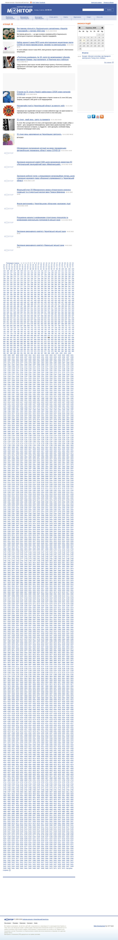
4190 (30, 721)
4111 (55, 711)
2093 (4, 480)
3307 (34, 619)
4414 (42, 747)
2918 (42, 574)
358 (11, 294)
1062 (30, 361)
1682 (63, 431)
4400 (55, 745)
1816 (55, 447)
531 (28, 310)
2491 (34, 525)
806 (35, 335)
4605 (59, 768)
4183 (72, 719)
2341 (46, 508)
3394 (42, 629)
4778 (72, 788)
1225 (72, 379)
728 (56, 328)
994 (32, 353)
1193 (9, 377)
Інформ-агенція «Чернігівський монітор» (21, 9)
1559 (46, 418)
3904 (42, 688)
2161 (4, 488)
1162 (21, 373)
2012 (21, 471)
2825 (9, 564)
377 (4, 296)
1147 (30, 371)
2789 (72, 559)
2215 (17, 494)
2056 (63, 474)
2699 (51, 549)
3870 (42, 684)
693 (8, 326)
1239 (59, 380)
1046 (34, 359)
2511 (46, 527)
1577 (51, 420)
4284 (67, 731)
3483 (59, 639)
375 (69, 294)
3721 (59, 666)
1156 (67, 371)
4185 (9, 721)
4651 (38, 774)
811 (52, 335)
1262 (13, 384)
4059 (51, 706)
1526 (51, 414)
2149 (25, 486)
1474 (46, 408)
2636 (72, 541)
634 (21, 320)
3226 (51, 610)
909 (28, 345)
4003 (30, 700)
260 (35, 284)
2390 (38, 514)
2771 (67, 557)
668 (66, 322)
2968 (38, 580)
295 (11, 288)
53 (9, 267)
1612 (55, 424)
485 (14, 306)
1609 (42, 424)
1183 (38, 375)
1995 (21, 469)
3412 (46, 631)
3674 (4, 662)
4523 (72, 758)
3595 (30, 653)
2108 (67, 480)
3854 (46, 682)
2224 (55, 494)
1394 (67, 398)
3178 (63, 604)
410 (45, 298)
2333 (13, 508)
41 (49, 265)
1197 (25, 377)
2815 (38, 563)
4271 (13, 731)
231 (8, 283)
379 (11, 296)
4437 (67, 749)
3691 (4, 664)
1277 (4, 386)
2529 (51, 529)
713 (4, 328)
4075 (46, 708)
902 (4, 345)
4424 (13, 749)
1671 (17, 431)
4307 (21, 735)
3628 (25, 657)
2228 (72, 494)
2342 (51, 508)
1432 (13, 404)
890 (35, 343)
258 (28, 284)
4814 (9, 794)
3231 (72, 610)
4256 (21, 729)
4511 (21, 758)
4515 (38, 758)
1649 (67, 427)
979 (52, 351)
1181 (30, 375)
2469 (13, 523)
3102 (30, 596)
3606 (4, 655)
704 (45, 326)
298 (21, 288)
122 (66, 271)
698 (25, 326)
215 (25, 281)
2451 (9, 521)
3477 (34, 639)
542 (66, 310)
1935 (55, 461)
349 (52, 292)
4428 (30, 749)
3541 (17, 647)
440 (4, 302)
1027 (25, 357)
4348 (51, 739)
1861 (30, 453)
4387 (72, 743)
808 (42, 335)
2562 (46, 533)
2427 (51, 518)
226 (62, 281)
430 (42, 300)
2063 (21, 476)
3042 (63, 588)
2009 (9, 471)
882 (8, 343)
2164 (17, 488)
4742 (63, 784)
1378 (72, 396)
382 (21, 296)
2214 (13, 494)
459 (69, 302)
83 (17, 269)
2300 (17, 504)
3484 (63, 639)
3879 (9, 686)
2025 (4, 472)
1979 (25, 467)
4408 (17, 747)
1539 (34, 416)
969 (18, 351)
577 (42, 314)
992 (25, 353)
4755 (46, 786)
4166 (72, 717)
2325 (51, 506)
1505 (34, 412)
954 (38, 349)
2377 (55, 512)
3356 (25, 625)
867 (28, 341)
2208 (59, 492)
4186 (13, 721)
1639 (25, 427)
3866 (25, 684)
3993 (59, 698)
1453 (30, 406)
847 (32, 339)
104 (4, 271)
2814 (34, 563)
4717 (30, 782)
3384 (72, 627)
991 (21, 353)
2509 (38, 527)
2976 (72, 580)
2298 (9, 504)
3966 (17, 696)
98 (57, 269)
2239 (46, 496)
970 (21, 351)
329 (56, 290)
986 (4, 353)
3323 (30, 621)
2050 (38, 474)
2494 (46, 525)
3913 (9, 690)
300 (28, 288)
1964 (34, 465)
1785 (67, 443)
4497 (34, 756)
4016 (13, 702)
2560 (38, 533)
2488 (21, 525)
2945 (13, 578)
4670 (46, 776)
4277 (38, 731)
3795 (13, 676)
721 (32, 328)
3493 (30, 641)
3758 (72, 670)
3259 (46, 613)
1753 (4, 441)
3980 (4, 698)
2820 (59, 563)
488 (25, 306)
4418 (59, 747)
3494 (34, 641)
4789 (46, 790)
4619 (46, 770)
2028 (17, 472)
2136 (42, 484)
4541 (4, 762)
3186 (25, 606)
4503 (59, 756)
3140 (46, 600)
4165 (67, 717)
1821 (4, 449)
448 (32, 302)
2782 (42, 559)
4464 (38, 753)
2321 (34, 506)
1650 (72, 427)
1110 (17, 367)
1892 (17, 457)
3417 (67, 631)
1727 (38, 437)
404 (25, 298)
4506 (72, 756)
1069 (59, 361)
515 (45, 308)
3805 (55, 676)
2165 (21, 488)
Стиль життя (53, 17)
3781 (25, 674)
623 (56, 318)
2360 (55, 510)
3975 (55, 696)
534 (38, 310)
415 (62, 298)
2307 (46, 504)
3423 (21, 633)
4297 (51, 733)
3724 (72, 666)
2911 (13, 574)
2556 (21, 533)
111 (28, 271)
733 (73, 328)
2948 (25, 578)
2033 (38, 472)
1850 (55, 451)
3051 (30, 590)
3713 (25, 666)
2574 (25, 535)
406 (32, 298)
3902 (34, 688)
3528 (34, 645)
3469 (72, 637)
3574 (13, 651)
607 (73, 316)
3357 (30, 625)
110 (25, 271)
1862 (34, 453)
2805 (67, 561)
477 (59, 304)
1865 (46, 453)
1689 (21, 433)
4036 (25, 704)
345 (38, 292)
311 (66, 288)
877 (62, 341)
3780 (21, 674)
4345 (38, 739)
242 (45, 283)
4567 (42, 764)
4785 (30, 790)
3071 (42, 592)
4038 (34, 704)
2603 (4, 539)
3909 (63, 688)
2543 (38, 531)
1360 (67, 394)
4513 (30, 758)
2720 (67, 551)
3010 (72, 584)
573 (28, 314)
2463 (59, 521)
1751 (67, 439)
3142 (55, 600)
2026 (9, 472)
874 (52, 341)
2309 (55, 504)
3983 (17, 698)
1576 (46, 420)
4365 (51, 741)
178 (42, 277)
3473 (17, 639)
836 (66, 337)
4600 (38, 768)
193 (21, 279)
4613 (21, 770)
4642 (72, 772)
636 (28, 320)
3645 (25, 659)
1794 (34, 445)
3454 (9, 637)
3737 (55, 668)
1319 (38, 390)
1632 (67, 426)
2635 (67, 541)
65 (41, 267)
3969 (30, 696)
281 (35, 286)
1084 (51, 363)
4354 (4, 741)
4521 (63, 758)
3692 (9, 664)
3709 (9, 666)
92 (41, 269)
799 (11, 335)
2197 (13, 492)
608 (4, 318)
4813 (4, 794)
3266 (4, 615)
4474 (9, 755)
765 (38, 332)
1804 (4, 447)
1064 (38, 361)
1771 (9, 443)
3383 (67, 627)
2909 (4, 574)
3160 (59, 602)
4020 (30, 702)
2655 (9, 545)
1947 (34, 463)
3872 (51, 684)
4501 (51, 756)
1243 (4, 382)
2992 (67, 582)
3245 (59, 611)
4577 (13, 766)
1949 (42, 463)
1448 (9, 406)
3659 (13, 660)
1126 (13, 369)
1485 (21, 410)
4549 (38, 762)
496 (52, 306)
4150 (4, 717)
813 (59, 335)
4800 (21, 792)
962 (66, 349)
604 (62, 316)
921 (69, 345)
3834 (34, 680)
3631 (38, 657)
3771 (55, 672)
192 (18, 279)
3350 (72, 623)
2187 (42, 490)
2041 (72, 472)
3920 (38, 690)
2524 (30, 529)
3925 (59, 690)
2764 (38, 557)
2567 (67, 533)
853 (52, 339)
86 (25, 269)
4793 (63, 790)
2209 (63, 492)
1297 (17, 388)
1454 (34, 406)
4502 (55, 756)
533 (35, 310)
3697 (30, 664)
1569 (17, 420)
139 (52, 273)
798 (8, 335)
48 (67, 265)
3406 (21, 631)
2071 (55, 476)
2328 (63, 506)
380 (14, 296)
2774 (9, 559)
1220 (51, 379)
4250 (67, 727)
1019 (63, 355)
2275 (55, 500)
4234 (72, 725)
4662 (13, 776)
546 (8, 312)
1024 (13, 357)
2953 (46, 578)
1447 (4, 406)
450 (38, 302)
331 (62, 290)
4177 (46, 719)
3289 (30, 617)
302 (35, 288)
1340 (55, 392)
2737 (67, 553)
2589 (17, 537)
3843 (72, 680)
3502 (67, 641)
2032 (34, 472)
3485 (67, 639)
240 (38, 283)
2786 (59, 559)
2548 (59, 531)
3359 (38, 625)
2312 (67, 504)
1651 (4, 429)
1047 (38, 359)
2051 (42, 474)
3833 (30, 680)
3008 (63, 584)
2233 (21, 496)
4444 (25, 751)
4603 (51, 768)
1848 (46, 451)
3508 (21, 643)
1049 (46, 359)
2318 (21, 506)
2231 (13, 496)
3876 (67, 684)
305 (45, 288)
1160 (13, 373)
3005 (51, 584)
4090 (38, 709)
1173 (67, 373)
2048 (30, 474)
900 (69, 343)
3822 (55, 678)
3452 (72, 635)
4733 (25, 784)
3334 (4, 623)
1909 (17, 459)
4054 (30, 706)
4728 (4, 784)
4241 (30, 727)
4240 (25, 727)
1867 (55, 453)
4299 (59, 733)
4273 (21, 731)
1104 (63, 365)
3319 (13, 621)
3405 (17, 631)
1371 (42, 396)
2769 (59, 557)
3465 (55, 637)
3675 (9, 662)
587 (4, 316)
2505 (21, 527)
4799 (17, 792)
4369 (67, 741)
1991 (4, 469)
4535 (51, 760)
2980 (17, 582)
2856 (67, 566)
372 (59, 294)
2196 (9, 492)
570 (18, 314)
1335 (34, 392)
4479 (30, 755)
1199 (34, 377)
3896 (9, 688)
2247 (9, 498)
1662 (51, 429)
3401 (72, 629)
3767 (38, 672)
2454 (21, 521)
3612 (30, 655)
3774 (67, 672)
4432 (46, 749)
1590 (34, 422)
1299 (25, 388)
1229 (17, 380)
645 (59, 320)
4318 (67, 735)
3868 (34, 684)
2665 (51, 545)
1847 (42, 451)
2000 (42, 469)
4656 (59, 774)
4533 (42, 760)
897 (59, 343)
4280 (51, 731)
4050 (13, 706)
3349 (67, 623)
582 (59, 314)
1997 (30, 469)
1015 (46, 355)
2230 (9, 496)
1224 (67, 379)
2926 (4, 576)
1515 (4, 414)
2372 (34, 512)
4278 (42, 731)
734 (4, 330)
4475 (13, 755)
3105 (42, 596)
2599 (59, 537)
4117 (9, 713)
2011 (17, 471)
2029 (21, 472)
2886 (51, 570)
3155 (38, 602)
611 (14, 318)
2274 (51, 500)
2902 (46, 572)
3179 (67, 604)
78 (4, 269)
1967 (46, 465)
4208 (34, 723)
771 (59, 332)
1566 (4, 420)
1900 (51, 457)
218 (35, 281)
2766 (46, 557)
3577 (25, 651)
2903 (51, 572)
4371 (4, 743)
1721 (13, 437)
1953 (59, 463)
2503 (13, 527)
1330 (13, 392)
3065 (17, 592)
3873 (55, 684)
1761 (38, 441)
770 (56, 332)
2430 (63, 518)
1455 (38, 406)
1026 (21, 357)
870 (38, 341)
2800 (46, 561)
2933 (34, 576)
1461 (63, 406)
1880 (38, 455)
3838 (51, 680)
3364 (59, 625)
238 (32, 283)
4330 (46, 737)
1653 (13, 429)
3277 (51, 615)
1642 (38, 427)
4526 (13, 760)
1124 (4, 369)
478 (62, 304)
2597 (51, 537)
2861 (17, 568)
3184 (17, 606)
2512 (51, 527)
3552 (63, 647)
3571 (72, 649)
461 (4, 304)
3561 (30, 649)
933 (38, 347)
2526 (38, 529)
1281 (21, 386)
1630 (59, 426)
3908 (59, 688)
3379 (51, 627)
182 (56, 277)
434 (56, 300)
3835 (38, 680)
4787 (38, 790)
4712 (9, 782)
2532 (63, 529)
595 (32, 316)
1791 (21, 445)
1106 (72, 365)
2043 (9, 474)
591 (18, 316)
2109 (72, 480)
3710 (13, 666)
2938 (55, 576)
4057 (42, 706)
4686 (42, 778)
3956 (46, 694)
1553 (21, 418)
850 (42, 339)
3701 (46, 664)
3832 (25, 680)
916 (52, 345)
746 (45, 330)
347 (45, 292)
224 (56, 281)
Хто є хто (100, 17)
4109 (46, 711)
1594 (51, 422)
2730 (38, 553)
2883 (38, 570)
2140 (59, 484)
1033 (51, 357)
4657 (63, 774)
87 (28, 269)
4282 (59, 731)
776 (4, 333)
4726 (67, 782)
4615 (30, 770)
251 (4, 284)
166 (73, 275)
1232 (30, 380)
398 (4, 298)
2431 (67, 518)
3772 (59, 672)
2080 (21, 478)
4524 (4, 760)
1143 (13, 371)
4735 (34, 784)
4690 (59, 778)
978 (49, 351)
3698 (34, 664)
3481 (51, 639)
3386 (9, 629)
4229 (51, 725)
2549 (63, 531)
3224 (42, 610)
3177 (59, 604)
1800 (59, 445)
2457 (34, 521)
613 (21, 318)
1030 (38, 357)
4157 (34, 717)
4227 (42, 725)
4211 (46, 723)
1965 (38, 465)
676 (21, 324)
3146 (72, 600)
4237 (13, 727)
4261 (42, 729)
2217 (25, 494)
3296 (59, 617)
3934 (25, 692)
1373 (51, 396)
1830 (42, 449)
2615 (55, 539)
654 (18, 322)
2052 (46, 474)
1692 (34, 433)
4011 (63, 700)
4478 (25, 755)
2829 (25, 564)
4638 (55, 772)
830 (45, 337)
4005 (38, 700)
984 (69, 351)
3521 (4, 645)
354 (69, 292)
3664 (34, 660)
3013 (13, 586)
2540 (25, 531)
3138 (38, 600)
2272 (42, 500)
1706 (21, 435)
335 (4, 292)
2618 (67, 539)
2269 (30, 500)
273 (8, 286)
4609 (4, 770)
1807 (17, 447)
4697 (17, 780)
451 (42, 302)
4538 (63, 760)
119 (56, 271)
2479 (55, 523)
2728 (30, 553)
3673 (72, 660)
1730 (51, 437)
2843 (13, 566)
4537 (59, 760)
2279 (72, 500)
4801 (25, 792)
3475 (25, 639)
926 (14, 347)
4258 (30, 729)
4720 (42, 782)
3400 (67, 629)
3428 (42, 633)
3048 (17, 590)
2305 (38, 504)
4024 (46, 702)
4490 (4, 756)
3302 (13, 619)
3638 (67, 657)
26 (9, 265)
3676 (13, 662)
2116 (30, 482)
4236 (9, 727)
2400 (9, 516)
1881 (42, 455)
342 (28, 292)
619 (42, 318)
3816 (30, 678)
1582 (72, 420)
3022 (51, 586)
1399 (17, 400)
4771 (42, 788)
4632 (30, 772)
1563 (63, 418)
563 (66, 312)
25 (6, 265)
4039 (38, 704)
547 (11, 312)
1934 (51, 461)
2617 (63, 539)
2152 (38, 486)
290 (66, 286)
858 (69, 339)
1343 (67, 392)
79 (6, 269)
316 (11, 290)
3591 (13, 653)
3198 (4, 608)
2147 (17, 486)
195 (28, 279)
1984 (46, 467)
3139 (42, 600)
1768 (67, 441)
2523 (25, 529)
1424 (51, 402)
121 (62, 271)
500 (66, 306)
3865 (21, 684)
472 (42, 304)
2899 (34, 572)
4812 (72, 792)
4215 (63, 723)
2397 (67, 514)
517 (52, 308)
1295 (9, 388)
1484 (17, 410)
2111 (9, 482)
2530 (55, 529)
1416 (17, 402)
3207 (42, 608)
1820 (72, 447)
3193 (55, 606)
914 (45, 345)
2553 (9, 533)
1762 (42, 441)
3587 (67, 651)
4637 (51, 772)
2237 (38, 496)
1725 (30, 437)
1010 (25, 355)
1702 (4, 435)
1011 (30, 355)
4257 (25, 729)
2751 (55, 555)
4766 (21, 788)
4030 (72, 702)
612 (18, 318)
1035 (59, 357)
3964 (9, 696)
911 (35, 345)
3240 (38, 611)
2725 (17, 553)
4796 (4, 792)
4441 (13, 751)
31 (22, 265)
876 (59, 341)
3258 (42, 613)
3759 (4, 672)
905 (14, 345)
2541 (30, 531)
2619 (72, 539)
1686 (9, 433)
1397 (9, 400)
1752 (72, 439)
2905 (59, 572)
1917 (51, 459)
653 (14, 322)
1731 (55, 437)
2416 (4, 518)
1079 (30, 363)
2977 (4, 582)
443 (14, 302)
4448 (42, 751)
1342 (63, 392)
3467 (63, 637)
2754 (67, 555)
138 (49, 273)
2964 (21, 580)
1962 (25, 465)
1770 (4, 443)
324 (38, 290)
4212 (51, 723)
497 (56, 306)
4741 (59, 784)
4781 (13, 790)
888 (28, 343)
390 (49, 296)
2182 (21, 490)
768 (49, 332)
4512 (25, 758)
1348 (17, 394)
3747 (25, 670)
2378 (59, 512)
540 (59, 310)
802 (21, 335)
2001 (46, 469)
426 (28, 300)
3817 (34, 678)
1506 (38, 412)
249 (69, 283)
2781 (38, 559)
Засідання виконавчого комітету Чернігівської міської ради (41, 231)
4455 (72, 751)
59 (25, 267)
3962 (72, 694)
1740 (21, 439)
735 (8, 330)
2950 (34, 578)
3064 (13, 592)
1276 (72, 384)
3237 (25, 611)
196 (32, 279)
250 (73, 283)
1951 (51, 463)
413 (56, 298)
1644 (46, 427)
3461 (38, 637)
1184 (42, 375)
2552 (4, 533)
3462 (42, 637)
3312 (55, 619)
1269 (42, 384)
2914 (25, 574)
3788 (55, 674)
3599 (46, 653)
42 (51, 265)
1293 (72, 386)
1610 (46, 424)
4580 (25, 766)
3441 (25, 635)
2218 (30, 494)
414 (59, 298)
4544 (17, 762)
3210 (55, 608)
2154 (46, 486)
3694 (17, 664)
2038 (59, 472)
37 (38, 265)
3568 (59, 649)
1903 (63, 457)
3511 (34, 643)
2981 (21, 582)
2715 (46, 551)
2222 (46, 494)
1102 (55, 365)
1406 (46, 400)
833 (56, 337)
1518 (17, 414)
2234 (25, 496)
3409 (34, 631)
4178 (51, 719)
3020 (42, 586)
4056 (38, 706)
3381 (59, 627)
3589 (4, 653)
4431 (42, 749)
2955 (55, 578)
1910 (21, 459)
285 (49, 286)
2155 (51, 486)
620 (45, 318)
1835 (63, 449)
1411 (67, 400)
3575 (17, 651)
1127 (17, 369)
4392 (21, 745)
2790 (4, 561)
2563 (51, 533)
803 (25, 335)
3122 (42, 598)
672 (8, 324)
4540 (72, 760)
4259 (34, 729)
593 (25, 316)
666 (59, 322)
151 (21, 275)
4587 (55, 766)
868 (32, 341)
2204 (42, 492)
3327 (46, 621)
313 (73, 288)
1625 (38, 426)
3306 (30, 619)
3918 (30, 690)
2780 (34, 559)
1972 (67, 465)
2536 (9, 531)
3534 (59, 645)
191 (14, 279)
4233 (67, 725)
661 (42, 322)
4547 (30, 762)
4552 (51, 762)
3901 (30, 688)
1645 (51, 427)
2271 (38, 500)
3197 (72, 606)
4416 (51, 747)
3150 (17, 602)
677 (25, 324)
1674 (30, 431)
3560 (25, 649)
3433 (63, 633)
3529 (38, 645)
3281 (67, 615)
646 (62, 320)
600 (49, 316)
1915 (42, 459)
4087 (25, 709)
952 (32, 349)
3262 (59, 613)
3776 (4, 674)
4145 (55, 715)
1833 (55, 449)
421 (11, 300)
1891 (13, 457)
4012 (67, 700)
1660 (42, 429)
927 (18, 347)
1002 (61, 353)
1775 (25, 443)
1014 (42, 355)
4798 (13, 792)
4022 (38, 702)
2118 (38, 482)
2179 (9, 490)
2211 (72, 492)
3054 (42, 590)
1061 (25, 361)
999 (49, 353)
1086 (59, 363)
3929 (4, 692)
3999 (13, 700)
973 (32, 351)
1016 (51, 355)
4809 (59, 792)
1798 (51, 445)
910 (32, 345)
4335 (67, 737)
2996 (13, 584)
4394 (30, 745)
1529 (63, 414)
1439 (42, 404)
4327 (34, 737)
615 (28, 318)
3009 (67, 584)
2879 (21, 570)
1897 (38, 457)
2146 (13, 486)
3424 (25, 633)
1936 (59, 461)
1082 (42, 363)
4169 (13, 719)
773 (66, 332)
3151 (21, 602)
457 (62, 302)
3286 (17, 617)
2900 (38, 572)
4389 (9, 745)
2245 (72, 496)
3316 (72, 619)
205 (62, 279)
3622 (72, 655)
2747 (38, 555)
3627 (21, 657)
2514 (59, 527)
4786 (34, 790)
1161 (17, 373)
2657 (17, 545)
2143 (72, 484)
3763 (21, 672)
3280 (63, 615)
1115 (38, 367)
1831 (46, 449)
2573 (21, 535)
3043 (67, 588)
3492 (25, 641)
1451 (21, 406)
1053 (63, 359)
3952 (30, 694)
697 (21, 326)
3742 (4, 670)
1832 (51, 449)
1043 (21, 359)
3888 (46, 686)
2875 (4, 570)
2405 (30, 516)
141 (59, 273)
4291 (25, 733)
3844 (4, 682)
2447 (63, 519)
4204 (17, 723)
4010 (59, 700)
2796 (30, 561)
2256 (46, 498)
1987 (59, 467)
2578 (42, 535)
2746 (34, 555)
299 (25, 288)
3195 (63, 606)
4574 (72, 764)
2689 (9, 549)
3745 (17, 670)
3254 (25, 613)
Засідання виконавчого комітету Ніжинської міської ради (40, 245)
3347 (59, 623)
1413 (4, 402)
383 (25, 296)
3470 (4, 639)
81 (12, 269)
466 (21, 304)
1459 (55, 406)
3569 (63, 649)
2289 (42, 502)
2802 (55, 561)
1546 (63, 416)
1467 (17, 408)
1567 (9, 420)
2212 (4, 494)
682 (42, 324)
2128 (9, 484)
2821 (63, 563)
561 (59, 312)
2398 (72, 514)
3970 (34, 696)
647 (66, 320)
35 (33, 265)
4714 (17, 782)
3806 (59, 676)
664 (52, 322)
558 (49, 312)
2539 (21, 531)
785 (35, 333)
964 (73, 349)
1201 (42, 377)
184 (62, 277)
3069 (34, 592)
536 (45, 310)
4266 (63, 729)
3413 (51, 631)
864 (18, 341)
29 (17, 265)
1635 (9, 427)
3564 (42, 649)
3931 (13, 692)
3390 (25, 629)
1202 (46, 377)
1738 (13, 439)
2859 (9, 568)
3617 (51, 655)
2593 (34, 537)
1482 (9, 410)
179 (45, 277)
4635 (42, 772)
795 (69, 333)
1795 (38, 445)
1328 (4, 392)
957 (49, 349)
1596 (59, 422)
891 (38, 343)
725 (45, 328)
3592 (17, 653)
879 (69, 341)
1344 (72, 392)
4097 (67, 709)
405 (28, 298)
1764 (51, 441)
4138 (25, 715)
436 (62, 300)
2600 (63, 537)
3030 (13, 588)
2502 (9, 527)
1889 (4, 457)
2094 (9, 480)
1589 (30, 422)
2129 (13, 484)
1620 (17, 426)
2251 (25, 498)
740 (25, 330)
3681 (34, 662)
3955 (42, 694)
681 (38, 324)
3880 (13, 686)
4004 (34, 700)
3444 (38, 635)
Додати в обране (109, 2)
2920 (51, 574)
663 (49, 322)
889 (32, 343)
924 (8, 347)
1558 (42, 418)
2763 (34, 557)
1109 (13, 367)
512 (35, 308)
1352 (34, 394)
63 (35, 267)
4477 (21, 755)
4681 (21, 778)
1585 (13, 422)
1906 (4, 459)
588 (8, 316)
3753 (51, 670)
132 (28, 273)
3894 (72, 686)
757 (11, 332)
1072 (72, 361)
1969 (55, 465)
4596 (21, 768)
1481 (4, 410)
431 (45, 300)
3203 (25, 608)
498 (59, 306)
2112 (13, 482)
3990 (46, 698)
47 (65, 265)
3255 (30, 613)
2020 (55, 471)
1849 (51, 451)
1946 (30, 463)
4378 (34, 743)
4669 (42, 776)
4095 (59, 709)
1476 (55, 408)
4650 (34, 774)
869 (35, 341)
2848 (34, 566)
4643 (4, 774)
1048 (42, 359)
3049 (21, 590)
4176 (42, 719)
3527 (30, 645)
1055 (72, 359)
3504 (4, 643)
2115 (25, 482)
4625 (72, 770)
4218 (4, 725)
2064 (25, 476)
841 (11, 339)
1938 (67, 461)
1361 (72, 394)
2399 (4, 516)
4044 (59, 704)
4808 (55, 792)
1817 (59, 447)
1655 (21, 429)
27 (12, 265)
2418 (13, 518)
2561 (42, 533)
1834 (59, 449)
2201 (30, 492)
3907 (55, 688)
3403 (9, 631)
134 (35, 273)
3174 (46, 604)
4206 (25, 723)
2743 (21, 555)
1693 (38, 433)
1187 (55, 375)
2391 (42, 514)
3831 (21, 680)
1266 (30, 384)
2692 (21, 549)
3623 (4, 657)
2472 (25, 523)
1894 (25, 457)
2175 (63, 488)
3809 (72, 676)
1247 (21, 382)
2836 (55, 564)
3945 (72, 692)
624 (59, 318)
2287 (34, 502)
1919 (59, 459)
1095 (25, 365)
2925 (72, 574)
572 (25, 314)
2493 (42, 525)
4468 (55, 753)
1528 (59, 414)
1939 (72, 461)
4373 (13, 743)
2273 (46, 500)
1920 (63, 459)
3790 (63, 674)
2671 (4, 547)
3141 (51, 600)
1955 (67, 463)
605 (66, 316)
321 (28, 290)
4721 (46, 782)
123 (69, 271)
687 (59, 324)
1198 (30, 377)
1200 (38, 377)
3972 (42, 696)
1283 (30, 386)
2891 (72, 570)
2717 (55, 551)
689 (66, 324)
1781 (51, 443)
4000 (17, 700)
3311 (51, 619)
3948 (13, 694)
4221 (17, 725)
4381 (46, 743)
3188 (34, 606)
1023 (9, 357)
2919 (46, 574)
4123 (34, 713)
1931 (38, 461)
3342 (38, 623)
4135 (13, 715)
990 (18, 353)
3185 (21, 606)
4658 (67, 774)
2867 (42, 568)
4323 (17, 737)
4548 (34, 762)
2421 (25, 518)
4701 (34, 780)
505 (11, 308)
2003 (55, 469)
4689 (55, 778)
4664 (21, 776)
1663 (55, 429)
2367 (13, 512)
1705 (17, 435)
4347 (46, 739)
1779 (42, 443)
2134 (34, 484)
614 (25, 318)
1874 (13, 455)
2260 (63, 498)
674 (14, 324)
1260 (4, 384)
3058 (59, 590)
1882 (46, 455)
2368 (17, 512)
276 (18, 286)
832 (52, 337)
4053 (25, 706)
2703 (67, 549)
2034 (42, 472)
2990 (59, 582)
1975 (9, 467)
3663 (30, 660)
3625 (13, 657)
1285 (38, 386)
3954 (38, 694)
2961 (9, 580)
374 (66, 294)
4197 (59, 721)
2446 (59, 519)
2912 (17, 574)
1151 (46, 371)
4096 (63, 709)
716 (14, 328)
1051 (55, 359)
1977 (17, 467)
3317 (4, 621)
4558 (4, 764)
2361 (59, 510)
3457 (21, 637)
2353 (25, 510)
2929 (17, 576)
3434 (67, 633)
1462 (67, 406)
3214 (72, 608)
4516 (42, 758)
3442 (30, 635)
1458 (51, 406)
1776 (30, 443)
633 (18, 320)
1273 (59, 384)
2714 (42, 551)
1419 (30, 402)
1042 (17, 359)
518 (56, 308)
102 (69, 269)
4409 (21, 747)
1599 (72, 422)
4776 (63, 788)
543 (69, 310)
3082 (17, 594)
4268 (72, 729)
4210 (42, 723)
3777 (9, 674)
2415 (72, 516)
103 (73, 269)
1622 (25, 426)
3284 (9, 617)
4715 (21, 782)
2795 (25, 561)
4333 (59, 737)
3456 (17, 637)
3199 (9, 608)
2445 (55, 519)
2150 (30, 486)
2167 (30, 488)
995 (35, 353)
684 (49, 324)
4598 (30, 768)
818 (4, 337)
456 (59, 302)
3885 (34, 686)
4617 (38, 770)
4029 (67, 702)
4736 (38, 784)
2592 (30, 537)
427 (32, 300)
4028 (63, 702)
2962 (13, 580)
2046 (21, 474)
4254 (13, 729)
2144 (4, 486)
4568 (46, 764)
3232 (4, 611)
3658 (9, 660)
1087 (63, 363)
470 (35, 304)
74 (65, 267)
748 (52, 330)
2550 (67, 531)
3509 (25, 643)
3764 (25, 672)
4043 (55, 704)
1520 (25, 414)
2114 (21, 482)
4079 (63, 708)
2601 (67, 537)
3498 (51, 641)
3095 (72, 594)
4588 (59, 766)
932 (35, 347)
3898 (17, 688)
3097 (9, 596)
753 (69, 330)
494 (45, 306)
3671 (63, 660)
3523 (13, 645)
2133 (30, 484)
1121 (63, 367)
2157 (59, 486)
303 (38, 288)
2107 (63, 480)
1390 (51, 398)
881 (4, 343)
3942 (59, 692)
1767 (63, 441)
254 (14, 284)
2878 (17, 570)
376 (73, 294)
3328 (51, 621)
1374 (55, 396)
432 (49, 300)
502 (73, 306)
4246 (51, 727)
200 (45, 279)
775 (73, 332)
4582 (34, 766)
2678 (34, 547)
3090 (51, 594)
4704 (46, 780)
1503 (25, 412)
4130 (63, 713)
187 (73, 277)
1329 (9, 392)
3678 (21, 662)
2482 (67, 523)
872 (45, 341)
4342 (25, 739)
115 (42, 271)
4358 (21, 741)
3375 (34, 627)
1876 (21, 455)
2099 (30, 480)
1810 (30, 447)
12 (44, 263)
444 (18, 302)
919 (62, 345)
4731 (17, 784)
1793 (30, 445)
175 (32, 277)
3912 (4, 690)
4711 (4, 782)
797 (4, 335)
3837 (46, 680)
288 (59, 286)
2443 (46, 519)
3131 (9, 600)
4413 (38, 747)
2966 (30, 580)
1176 (9, 375)
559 (52, 312)
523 (73, 308)
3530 (42, 645)
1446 (72, 404)
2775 (13, 559)
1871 (72, 453)
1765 (55, 441)
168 (8, 277)
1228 (13, 380)
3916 (21, 690)
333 (69, 290)
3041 (59, 588)
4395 (34, 745)
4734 (30, 784)
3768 (42, 672)
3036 (38, 588)
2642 (25, 543)
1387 (38, 398)
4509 (13, 758)
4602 (46, 768)
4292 (30, 733)
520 (62, 308)
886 (21, 343)
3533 (55, 645)
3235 (17, 611)
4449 (46, 751)
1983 (42, 467)
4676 (72, 776)
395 (66, 296)
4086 (21, 709)
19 (62, 263)
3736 (51, 668)
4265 (59, 729)
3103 (34, 596)
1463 (72, 406)
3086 (34, 594)
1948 (38, 463)
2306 (42, 504)
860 (4, 341)
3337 (17, 623)
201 (49, 279)
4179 (55, 719)
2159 (67, 486)
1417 (21, 402)
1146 (25, 371)
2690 (13, 549)
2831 (34, 564)
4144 (51, 715)
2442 (42, 519)
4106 (34, 711)
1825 (21, 449)
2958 (67, 578)
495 (49, 306)
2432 (72, 518)
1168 (46, 373)
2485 (9, 525)
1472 (38, 408)
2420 (21, 518)
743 (35, 330)
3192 (51, 606)
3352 (9, 625)
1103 (59, 365)
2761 (25, 557)
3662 (25, 660)
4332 (55, 737)
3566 (51, 649)
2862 (21, 568)
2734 (55, 553)
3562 (34, 649)
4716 (25, 782)
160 (52, 275)
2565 (59, 533)
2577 (38, 535)
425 (25, 300)
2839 (67, 564)
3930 (9, 692)
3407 (25, 631)
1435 (25, 404)
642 (49, 320)
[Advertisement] (39, 82)
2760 (21, 557)
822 (18, 337)
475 (52, 304)
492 (38, 306)
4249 (63, 727)
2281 (9, 502)
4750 (25, 786)
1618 (9, 426)
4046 (67, 704)
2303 (30, 504)
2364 (72, 510)
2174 (59, 488)
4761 (72, 786)
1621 (21, 426)
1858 (17, 453)
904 (11, 345)
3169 (25, 604)
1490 (42, 410)
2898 (30, 572)
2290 (46, 502)
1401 (25, 400)
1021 (72, 355)
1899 (46, 457)
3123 (46, 598)
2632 (55, 541)
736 (11, 330)
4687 (46, 778)
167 (4, 277)
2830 (30, 564)
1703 (9, 435)
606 (69, 316)
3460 (34, 637)
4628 (13, 772)
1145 (21, 371)
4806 (46, 792)
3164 (4, 604)
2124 (63, 482)
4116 (4, 713)
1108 (9, 367)
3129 (72, 598)
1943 (17, 463)
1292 (67, 386)
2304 (34, 504)
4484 (51, 755)
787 (42, 333)
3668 (51, 660)
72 (59, 267)
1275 (67, 384)
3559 (21, 649)
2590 (21, 537)
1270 (46, 384)
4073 (38, 708)
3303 (17, 619)
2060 (9, 476)
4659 (72, 774)
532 (32, 310)
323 (35, 290)
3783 (34, 674)
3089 (46, 594)
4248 (59, 727)
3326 (42, 621)
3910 (67, 688)
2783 (46, 559)
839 (4, 339)
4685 (38, 778)
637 (32, 320)
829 (42, 337)
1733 (63, 437)
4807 (51, 792)
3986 (30, 698)
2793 (17, 561)
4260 (38, 729)
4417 (55, 747)
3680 (30, 662)
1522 (34, 414)
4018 (21, 702)
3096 (4, 596)
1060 (21, 361)
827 (35, 337)
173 (25, 277)
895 (52, 343)
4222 (21, 725)
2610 (34, 539)
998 (45, 353)
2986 (42, 582)
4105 (30, 711)
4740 (55, 784)
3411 (42, 631)
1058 (13, 361)
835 (62, 337)
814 (62, 335)
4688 (51, 778)
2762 (30, 557)
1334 (30, 392)
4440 (9, 751)
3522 (9, 645)
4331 (51, 737)
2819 (55, 563)
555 (38, 312)
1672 (21, 431)
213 (18, 281)
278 (25, 286)
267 (59, 284)
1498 (4, 412)
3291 (38, 617)
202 (52, 279)
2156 (55, 486)
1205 (59, 377)
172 (21, 277)
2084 (38, 478)
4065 (4, 708)
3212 (63, 608)
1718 (72, 435)
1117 (46, 367)
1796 (42, 445)
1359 (63, 394)
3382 (63, 627)
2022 (63, 471)
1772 (13, 443)
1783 (59, 443)
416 (66, 298)
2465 (67, 521)
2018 (46, 471)
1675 (34, 431)
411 (49, 298)
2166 (25, 488)
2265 (13, 500)
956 (45, 349)
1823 (13, 449)
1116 (42, 367)
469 (32, 304)
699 (28, 326)
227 (66, 281)
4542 (9, 762)
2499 (67, 525)
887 (25, 343)
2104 (51, 480)
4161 (51, 717)
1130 (30, 369)
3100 (21, 596)
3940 (51, 692)
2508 (34, 527)
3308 (38, 619)
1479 (67, 408)
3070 (38, 592)
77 (72, 267)
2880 (25, 570)
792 (59, 333)
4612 (17, 770)
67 (46, 267)
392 (56, 296)
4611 (13, 770)
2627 (34, 541)
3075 (59, 592)
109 (21, 271)
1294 (4, 388)
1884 (55, 455)
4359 (25, 741)
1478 (63, 408)
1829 (38, 449)
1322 (51, 390)
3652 (55, 659)
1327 (72, 390)
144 (69, 273)
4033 (13, 704)
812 (56, 335)
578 (45, 314)
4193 (42, 721)
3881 (17, 686)
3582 (46, 651)
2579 (46, 535)
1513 (67, 412)
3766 (34, 672)
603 (59, 316)
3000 (30, 584)
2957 (63, 578)
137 (45, 273)
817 (73, 335)
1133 (42, 369)
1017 (55, 355)
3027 (72, 586)
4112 (59, 711)
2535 (4, 531)
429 (38, 300)
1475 (51, 408)
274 (11, 286)
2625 (25, 541)
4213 (55, 723)
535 (42, 310)
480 (69, 304)
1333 (25, 392)
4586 (51, 766)
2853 (55, 566)
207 (69, 279)
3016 (25, 586)
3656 (72, 659)
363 (28, 294)
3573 (9, 651)
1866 (51, 453)
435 (59, 300)
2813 (30, 563)
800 (14, 335)
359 (14, 294)
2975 (67, 580)
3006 (55, 584)
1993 (13, 469)
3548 (46, 647)
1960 (17, 465)
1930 (34, 461)
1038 (72, 357)
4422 (4, 749)
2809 (13, 563)
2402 (17, 516)
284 (45, 286)
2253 (34, 498)
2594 (38, 537)
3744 (13, 670)
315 (8, 290)
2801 (51, 561)
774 (69, 332)
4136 (17, 715)
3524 (17, 645)
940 (62, 347)
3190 (42, 606)
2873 (67, 568)
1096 (30, 365)
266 (56, 284)
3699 (38, 664)
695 (14, 326)
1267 (34, 384)
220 (42, 281)
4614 (25, 770)
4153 (17, 717)
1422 (42, 402)
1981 (34, 467)
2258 (55, 498)
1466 (13, 408)
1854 (72, 451)
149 (14, 275)
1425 (55, 402)
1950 (46, 463)
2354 (30, 510)
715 (11, 328)
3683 (42, 662)
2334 (17, 508)
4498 (38, 756)
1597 (63, 422)
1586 (17, 422)
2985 (38, 582)
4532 (38, 760)
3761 (13, 672)
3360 (42, 625)
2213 (9, 494)
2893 (9, 572)
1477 (59, 408)
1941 (9, 463)
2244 (67, 496)
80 (9, 269)
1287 (46, 386)
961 (62, 349)
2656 (13, 545)
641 (45, 320)
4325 (25, 737)
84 (20, 269)
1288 (51, 386)
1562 (59, 418)
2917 (38, 574)
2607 (21, 539)
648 (69, 320)
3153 (30, 602)
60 (28, 267)
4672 (55, 776)
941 (66, 347)
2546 (51, 531)
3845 (9, 682)
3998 (9, 700)
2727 (25, 553)
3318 (9, 621)
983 (66, 351)
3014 (17, 586)
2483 (72, 523)
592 (21, 316)
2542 (34, 531)
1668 (4, 431)
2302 (25, 504)
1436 (30, 404)
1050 (51, 359)
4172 (25, 719)
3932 (17, 692)
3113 (4, 598)
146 (4, 275)
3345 (51, 623)
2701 (59, 549)
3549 (51, 647)
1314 (17, 390)
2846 (25, 566)
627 (69, 318)
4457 (9, 753)
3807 (63, 676)
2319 (25, 506)
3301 (9, 619)
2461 (51, 521)
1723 (21, 437)
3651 (51, 659)
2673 (13, 547)
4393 (25, 745)
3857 (59, 682)
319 (21, 290)
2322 (38, 506)
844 (21, 339)
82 (14, 269)
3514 (46, 643)
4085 (17, 709)
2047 (25, 474)
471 (38, 304)
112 (32, 271)
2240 (51, 496)
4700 (30, 780)
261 (38, 284)
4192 (38, 721)
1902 (59, 457)
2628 (38, 541)
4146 (59, 715)
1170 (55, 373)
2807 (4, 563)
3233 (9, 611)
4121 (25, 713)
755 (4, 332)
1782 (55, 443)
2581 (55, 535)
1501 (17, 412)
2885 (46, 570)
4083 (9, 709)
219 (38, 281)
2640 (17, 543)
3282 (72, 615)
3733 (38, 668)
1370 (38, 396)
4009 (55, 700)
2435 (13, 519)
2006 (67, 469)
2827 (17, 564)
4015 (9, 702)
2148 (21, 486)
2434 (9, 519)
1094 (21, 365)
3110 (63, 596)
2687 (72, 547)
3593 (21, 653)
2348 (4, 510)
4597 (25, 768)
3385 (4, 629)
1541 (42, 416)
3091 (55, 594)
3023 (55, 586)
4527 (17, 760)
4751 (30, 786)
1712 (46, 435)
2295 (67, 502)
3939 (46, 692)
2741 (13, 555)
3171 (34, 604)
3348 (63, 623)
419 (4, 300)
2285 (25, 502)
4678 (9, 778)
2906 (63, 572)
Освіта (66, 17)
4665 (25, 776)
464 (14, 304)
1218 (42, 379)
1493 (55, 410)
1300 (30, 388)
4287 (9, 733)
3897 (13, 688)
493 (42, 306)
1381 (13, 398)
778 (11, 333)
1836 (67, 449)
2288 (38, 502)
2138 (51, 484)
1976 (13, 467)
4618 (42, 770)
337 (11, 292)
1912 (30, 459)
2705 (4, 551)
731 (66, 328)
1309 (67, 388)
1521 (30, 414)
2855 (63, 566)
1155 (63, 371)
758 (14, 332)
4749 (21, 786)
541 (62, 310)
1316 (25, 390)
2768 (55, 557)
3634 (51, 657)
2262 (72, 498)
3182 (9, 606)
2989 (55, 582)
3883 (25, 686)
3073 (51, 592)
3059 (63, 590)
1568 (13, 420)
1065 (42, 361)
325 (42, 290)
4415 (46, 747)
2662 (38, 545)
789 (49, 333)
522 (69, 308)
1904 (67, 457)
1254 (51, 382)
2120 (46, 482)
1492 (51, 410)
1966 (42, 465)
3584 (55, 651)
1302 (38, 388)
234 (18, 283)
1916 (46, 459)
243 (49, 283)
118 (52, 271)
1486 (25, 410)
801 (18, 335)
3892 (63, 686)
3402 (4, 631)
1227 (9, 380)
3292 (42, 617)
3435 (72, 633)
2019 (51, 471)
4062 (63, 706)
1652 (9, 429)
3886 (38, 686)
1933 (46, 461)
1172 (63, 373)
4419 (63, 747)
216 (28, 281)
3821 (51, 678)
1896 (34, 457)
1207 (67, 377)
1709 (34, 435)
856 (62, 339)
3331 (63, 621)
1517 (13, 414)
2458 (38, 521)
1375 (59, 396)
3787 (51, 674)
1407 (51, 400)
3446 (46, 635)
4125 (42, 713)
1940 (4, 463)
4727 (72, 782)
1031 (42, 357)
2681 (46, 547)
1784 (63, 443)
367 (42, 294)
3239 (34, 611)
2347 (72, 508)
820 (11, 337)
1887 (67, 455)
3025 (63, 586)
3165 (9, 604)
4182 (67, 719)
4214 (59, 723)
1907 (9, 459)
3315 (67, 619)
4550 (42, 762)
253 (11, 284)
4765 (17, 788)
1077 (21, 363)
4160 (46, 717)
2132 (25, 484)
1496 (67, 410)
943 (73, 347)
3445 (42, 635)
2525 (34, 529)
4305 (13, 735)
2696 (38, 549)
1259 (72, 382)
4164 (63, 717)
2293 (59, 502)
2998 (21, 584)
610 (11, 318)
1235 (42, 380)
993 (28, 353)
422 (14, 300)
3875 (63, 684)
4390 (13, 745)
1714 (55, 435)
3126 (59, 598)
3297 (63, 617)
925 (11, 347)
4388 (4, 745)
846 (28, 339)
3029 (9, 588)
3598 (42, 653)
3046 (9, 590)
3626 (17, 657)
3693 (13, 664)
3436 (4, 635)
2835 (51, 564)
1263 (17, 384)
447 (28, 302)
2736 (63, 553)
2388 (30, 514)
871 (42, 341)
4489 (72, 755)
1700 (67, 433)
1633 (72, 426)
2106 (59, 480)
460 (73, 302)
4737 (42, 784)
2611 (38, 539)
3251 (13, 613)
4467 (51, 753)
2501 (4, 527)
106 (11, 271)
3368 (4, 627)
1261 (9, 384)
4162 (55, 717)
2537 (13, 531)
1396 (4, 400)
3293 (46, 617)
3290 (34, 617)
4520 (59, 758)
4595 (17, 768)
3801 (38, 676)
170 (14, 277)
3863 (13, 684)
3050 (25, 590)
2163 (13, 488)
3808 (67, 676)
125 (4, 273)
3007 (59, 584)
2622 (13, 541)
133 (32, 273)
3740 (67, 668)
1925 (13, 461)
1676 (38, 431)
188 (4, 279)
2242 (59, 496)
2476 (42, 523)
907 (21, 345)
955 (42, 349)
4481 (38, 755)
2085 (42, 478)
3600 (51, 653)
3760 (9, 672)
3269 (17, 615)
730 (62, 328)
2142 (67, 484)
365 (35, 294)
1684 (72, 431)
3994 (63, 698)
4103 (21, 711)
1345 (4, 394)
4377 (30, 743)
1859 (21, 453)
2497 (59, 525)
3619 (59, 655)
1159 (9, 373)
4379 (38, 743)
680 (35, 324)
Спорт (89, 17)
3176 (55, 604)
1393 (63, 398)
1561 (55, 418)
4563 (25, 764)
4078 (59, 708)
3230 (67, 610)
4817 (21, 794)
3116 (17, 598)
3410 (38, 631)
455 (56, 302)
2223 (51, 494)
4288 (13, 733)
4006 (42, 700)
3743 (9, 670)
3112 (72, 596)
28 (14, 265)
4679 (13, 778)
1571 (25, 420)
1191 (72, 375)
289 (62, 286)
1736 (4, 439)
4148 (67, 715)
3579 (34, 651)
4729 (9, 784)
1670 (13, 431)
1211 (13, 379)
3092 (59, 594)
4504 (63, 756)
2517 (72, 527)
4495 (25, 756)
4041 (46, 704)
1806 (13, 447)
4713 (13, 782)
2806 (72, 561)
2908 (72, 572)
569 (14, 314)
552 (28, 312)
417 (69, 298)
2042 (4, 474)
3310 (46, 619)
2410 (51, 516)
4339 (13, 739)
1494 (59, 410)
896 (56, 343)
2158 (63, 486)
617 (35, 318)
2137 (46, 484)
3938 (42, 692)
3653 (59, 659)
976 (42, 351)
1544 (55, 416)
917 (56, 345)
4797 (9, 792)
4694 (4, 780)
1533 (9, 416)
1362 (4, 396)
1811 (34, 447)
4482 (42, 755)
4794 (67, 790)
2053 (51, 474)
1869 (63, 453)
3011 (4, 586)
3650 (46, 659)
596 (35, 316)
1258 (67, 382)
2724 (13, 553)
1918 (55, 459)
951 (28, 349)
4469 (59, 753)
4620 (51, 770)
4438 (72, 749)
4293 (34, 733)
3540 (13, 647)
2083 (34, 478)
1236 (46, 380)
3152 (25, 602)
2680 (42, 547)
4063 (67, 706)
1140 (72, 369)
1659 (38, 429)
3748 (30, 670)
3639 (72, 657)
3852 (38, 682)
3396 (51, 629)
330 (59, 290)
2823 (72, 563)
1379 (4, 398)
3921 (42, 690)
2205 (46, 492)
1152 (51, 371)
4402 (63, 745)
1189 (63, 375)
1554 (25, 418)
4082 (4, 709)
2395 (59, 514)
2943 (4, 578)
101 (66, 269)
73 (62, 267)
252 (8, 284)
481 (73, 304)
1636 (13, 427)
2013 (25, 471)
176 (35, 277)
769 (52, 332)
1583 (4, 422)
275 (14, 286)
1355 (46, 394)
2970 (46, 580)
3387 (13, 629)
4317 (63, 735)
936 (49, 347)
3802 (42, 676)
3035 (34, 588)
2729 (34, 553)
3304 (21, 619)
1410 (63, 400)
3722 (63, 666)
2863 (25, 568)
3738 (59, 668)
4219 (9, 725)
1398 (13, 400)
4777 (67, 788)
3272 (30, 615)
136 (42, 273)
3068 (30, 592)
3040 (55, 588)
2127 (4, 484)
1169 (51, 373)
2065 (30, 476)
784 (32, 333)
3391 (30, 629)
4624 (67, 770)
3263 (63, 613)
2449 (72, 519)
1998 (34, 469)
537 (49, 310)
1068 (55, 361)
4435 (59, 749)
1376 (63, 396)
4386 (67, 743)
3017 (30, 586)
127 (11, 273)
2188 (46, 490)
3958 (55, 694)
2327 (59, 506)
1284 (34, 386)
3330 (59, 621)
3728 (17, 668)
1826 (25, 449)
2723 (9, 553)
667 (62, 322)
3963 (4, 696)
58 (22, 267)
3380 (55, 627)
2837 (59, 564)
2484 (4, 525)
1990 (72, 467)
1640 (30, 427)
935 (45, 347)
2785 (55, 559)
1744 (38, 439)
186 (69, 277)
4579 (21, 766)
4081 (72, 708)
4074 (42, 708)
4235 (4, 727)
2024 (72, 471)
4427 (25, 749)
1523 (38, 414)
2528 (46, 529)
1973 (72, 465)
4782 (17, 790)
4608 (72, 768)
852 (49, 339)
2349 (9, 510)
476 (56, 304)
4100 (9, 711)
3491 (21, 641)
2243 (63, 496)
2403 (21, 516)
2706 (9, 551)
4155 (25, 717)
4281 (55, 731)
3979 (72, 696)
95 (49, 269)
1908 (13, 459)
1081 (38, 363)
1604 (21, 424)
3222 (34, 610)
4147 (63, 715)
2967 (34, 580)
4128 (55, 713)
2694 (30, 549)
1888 (72, 455)
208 (73, 279)
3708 (4, 666)
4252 (4, 729)
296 (14, 288)
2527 (42, 529)
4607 (67, 768)
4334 (63, 737)
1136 (55, 369)
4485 (55, 755)
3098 (13, 596)
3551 (59, 647)
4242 (34, 727)
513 (38, 308)
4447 (38, 751)
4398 (46, 745)
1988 (63, 467)
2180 (13, 490)
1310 (72, 388)
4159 (42, 717)
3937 (38, 692)
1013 (38, 355)
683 (45, 324)
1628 (51, 426)
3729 (21, 668)
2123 (59, 482)
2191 (59, 490)
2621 (9, 541)
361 (21, 294)
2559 (34, 533)
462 (8, 304)
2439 (30, 519)
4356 (13, 741)
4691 (63, 778)
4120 (21, 713)
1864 (42, 453)
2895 (17, 572)
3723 (67, 666)
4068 (17, 708)
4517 (46, 758)
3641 (9, 659)
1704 (13, 435)
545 (4, 312)
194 (25, 279)
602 (56, 316)
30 (20, 265)
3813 (17, 678)
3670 (59, 660)
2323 (42, 506)
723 (38, 328)
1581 (67, 420)
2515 (63, 527)
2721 (72, 551)
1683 (67, 431)
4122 (30, 713)
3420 (9, 633)
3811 (9, 678)
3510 (30, 643)
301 (32, 288)
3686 (55, 662)
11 (41, 263)
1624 (34, 426)
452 (45, 302)
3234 (13, 611)
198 (38, 279)
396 (69, 296)
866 (25, 341)
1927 (21, 461)
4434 (55, 749)
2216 (21, 494)
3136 (30, 600)
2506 (25, 527)
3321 (21, 621)
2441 (38, 519)
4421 (72, 747)
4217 (72, 723)
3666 (42, 660)
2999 (25, 584)
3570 (67, 649)
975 (38, 351)
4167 (4, 719)
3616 (46, 655)
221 (45, 281)
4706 (55, 780)
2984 (34, 582)
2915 (30, 574)
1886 (63, 455)
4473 (4, 755)
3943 (63, 692)
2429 (59, 518)
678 (28, 324)
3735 (46, 668)
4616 (34, 770)
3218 (17, 610)
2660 (30, 545)
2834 (46, 564)
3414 (55, 631)
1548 (72, 416)
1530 (67, 414)
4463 (34, 753)
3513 (42, 643)
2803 (59, 561)
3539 (9, 647)
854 (56, 339)
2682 (51, 547)
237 (28, 283)
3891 (59, 686)
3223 (38, 610)
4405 (4, 747)
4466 (46, 753)
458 (66, 302)
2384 (13, 514)
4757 (55, 786)
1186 (51, 375)
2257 (51, 498)
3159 (55, 602)
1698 (59, 433)
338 (14, 292)
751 (62, 330)
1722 (17, 437)
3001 (34, 584)
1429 (72, 402)
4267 (67, 729)
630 (8, 320)
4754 (42, 786)
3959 (59, 694)
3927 (67, 690)
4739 (51, 784)
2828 (21, 564)
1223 (63, 379)
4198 (63, 721)
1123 (72, 367)
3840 (59, 680)
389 (45, 296)
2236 (34, 496)
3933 (21, 692)
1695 (46, 433)
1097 (34, 365)
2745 (30, 555)
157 (42, 275)
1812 (38, 447)
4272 (17, 731)
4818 (25, 794)
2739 (4, 555)
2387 (25, 514)
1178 (17, 375)
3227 (55, 610)
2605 (13, 539)
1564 (67, 418)
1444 (63, 404)
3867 (30, 684)
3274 (38, 615)
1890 (9, 457)
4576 (9, 766)
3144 (63, 600)
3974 (51, 696)
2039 (63, 472)
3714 (30, 666)
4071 (30, 708)
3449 (59, 635)
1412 (72, 400)
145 (73, 273)
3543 (25, 647)
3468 (67, 637)
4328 (38, 737)
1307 (59, 388)
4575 (4, 766)
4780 (9, 790)
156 (38, 275)
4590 (67, 766)
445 (21, 302)
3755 (59, 670)
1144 (17, 371)
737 (14, 330)
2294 (63, 502)
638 (35, 320)
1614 (63, 424)
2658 (21, 545)
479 (66, 304)
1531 (72, 414)
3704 (59, 664)
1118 (51, 367)
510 (28, 308)
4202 (9, 723)
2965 (25, 580)
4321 (9, 737)
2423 (34, 518)
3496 (42, 641)
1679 (51, 431)
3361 (46, 625)
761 (25, 332)
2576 (34, 535)
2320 (30, 506)
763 (32, 332)
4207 (30, 723)
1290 (59, 386)
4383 (55, 743)
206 (66, 279)
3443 (34, 635)
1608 (38, 424)
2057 (67, 474)
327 (49, 290)
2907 (67, 572)
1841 (17, 451)
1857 (13, 453)
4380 (42, 743)
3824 (63, 678)
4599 (34, 768)
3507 (17, 643)
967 (11, 351)
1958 (9, 465)
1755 (13, 441)
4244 (42, 727)
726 (49, 328)
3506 (13, 643)
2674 (17, 547)
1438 (38, 404)
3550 (55, 647)
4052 (21, 706)
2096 (17, 480)
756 (8, 332)
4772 (46, 788)
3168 (21, 604)
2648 (51, 543)
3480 (46, 639)
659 (35, 322)
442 (11, 302)
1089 (72, 363)
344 (35, 292)
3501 (63, 641)
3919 (34, 690)
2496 (55, 525)
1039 (4, 359)
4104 (25, 711)
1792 (25, 445)
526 (11, 310)
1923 (4, 461)
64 (38, 267)
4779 (4, 790)
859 (73, 339)
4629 (17, 772)
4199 (67, 721)
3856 (55, 682)
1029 (34, 357)
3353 (13, 625)
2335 (21, 508)
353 (66, 292)
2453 (17, 521)
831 (49, 337)
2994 (4, 584)
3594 (25, 653)
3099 (17, 596)
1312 (9, 390)
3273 (34, 615)
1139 (67, 369)
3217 (13, 610)
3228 (59, 610)
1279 (13, 386)
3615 (42, 655)
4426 (21, 749)
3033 (25, 588)
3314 (63, 619)
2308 (51, 504)
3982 (13, 698)
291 (69, 286)
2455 (25, 521)
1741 (25, 439)
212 (14, 281)
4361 (34, 741)
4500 (46, 756)
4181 (63, 719)
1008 (17, 355)
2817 (46, 563)
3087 (38, 594)
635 (25, 320)
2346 (67, 508)
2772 (72, 557)
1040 (9, 359)
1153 (55, 371)
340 (21, 292)
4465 (42, 753)
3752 (46, 670)
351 (59, 292)
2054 (55, 474)
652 (11, 322)
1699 (63, 433)
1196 (21, 377)
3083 (21, 594)
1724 (25, 437)
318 (18, 290)
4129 (59, 713)
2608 (25, 539)
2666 (55, 545)
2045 (17, 474)
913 (42, 345)
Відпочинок (77, 17)
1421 (38, 402)
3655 (67, 659)
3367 (72, 625)
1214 (25, 379)
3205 (34, 608)
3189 (38, 606)
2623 (17, 541)
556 (42, 312)
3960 (63, 694)
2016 (38, 471)
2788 (67, 559)
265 (52, 284)
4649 (30, 774)
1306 (55, 388)
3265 (72, 613)
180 (49, 277)
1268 (38, 384)
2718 (59, 551)
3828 (9, 680)
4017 (17, 702)
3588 (72, 651)
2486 (13, 525)
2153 (42, 486)
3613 (34, 655)
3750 (38, 670)
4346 (42, 739)
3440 (21, 635)
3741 (72, 668)
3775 (72, 672)
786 (38, 333)
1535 (17, 416)
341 (25, 292)
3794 (9, 676)
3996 (72, 698)
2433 (4, 519)
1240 (63, 380)
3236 (21, 611)
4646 (17, 774)
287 (56, 286)
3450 (63, 635)
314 (4, 290)
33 (28, 265)
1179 (21, 375)
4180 (59, 719)
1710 (38, 435)
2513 (55, 527)
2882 (34, 570)
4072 (34, 708)
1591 (38, 422)
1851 (59, 451)
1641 (34, 427)
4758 (59, 786)
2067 (38, 476)
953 (35, 349)
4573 (67, 764)
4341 (21, 739)
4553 (55, 762)
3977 (63, 696)
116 (45, 271)
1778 (38, 443)
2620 (4, 541)
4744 (72, 784)
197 (35, 279)
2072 (59, 476)
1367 (25, 396)
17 (57, 263)
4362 (38, 741)
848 (35, 339)
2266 (17, 500)
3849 (25, 682)
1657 (30, 429)
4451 (55, 751)
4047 (72, 704)
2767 (51, 557)
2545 (46, 531)
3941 (55, 692)
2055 (59, 474)
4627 (9, 772)
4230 (55, 725)
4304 (9, 735)
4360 (30, 741)
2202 (34, 492)
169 (11, 277)
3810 (4, 678)
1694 (42, 433)
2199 (21, 492)
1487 (30, 410)
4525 (9, 760)
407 (35, 298)
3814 (21, 678)
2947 (21, 578)
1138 (63, 369)
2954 (51, 578)
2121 (51, 482)
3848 (21, 682)
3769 (46, 672)
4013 (72, 700)
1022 (4, 357)
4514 (34, 758)
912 (38, 345)
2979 (13, 582)
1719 (4, 437)
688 (62, 324)
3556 (9, 649)
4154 (21, 717)
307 (52, 288)
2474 (34, 523)
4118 (13, 713)
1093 (17, 365)
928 (21, 347)
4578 (17, 766)
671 (4, 324)
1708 (30, 435)
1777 (34, 443)
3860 (72, 682)
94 (46, 269)
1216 (34, 379)
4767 (25, 788)
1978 (21, 467)
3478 (38, 639)
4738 (46, 784)
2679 (38, 547)
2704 (72, 549)
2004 (59, 469)
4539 (67, 760)
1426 (59, 402)
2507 (30, 527)
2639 (13, 543)
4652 (42, 774)
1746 (46, 439)
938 (56, 347)
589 (11, 316)
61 (30, 267)
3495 (38, 641)
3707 (72, 664)
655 (21, 322)
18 (59, 263)
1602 (13, 424)
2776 (17, 559)
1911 (25, 459)
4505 (67, 756)
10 (38, 263)
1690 (25, 433)
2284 (21, 502)
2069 (46, 476)
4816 (17, 794)
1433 (17, 404)
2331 (4, 508)
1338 (46, 392)
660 (38, 322)
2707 (13, 551)
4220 (13, 725)
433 (52, 300)
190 (11, 279)
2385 (17, 514)
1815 (51, 447)
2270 (34, 500)
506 (14, 308)
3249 (4, 613)
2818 (51, 563)
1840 (13, 451)
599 (45, 316)
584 (66, 314)
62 (33, 267)
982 (62, 351)
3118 (25, 598)
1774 (21, 443)
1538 (30, 416)
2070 (51, 476)
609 (8, 318)
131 (25, 273)
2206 (51, 492)
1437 (34, 404)
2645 (38, 543)
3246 (63, 611)
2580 (51, 535)
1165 (34, 373)
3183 (13, 606)
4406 (9, 747)
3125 (55, 598)
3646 (30, 659)
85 (22, 269)
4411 (30, 747)
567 (8, 314)
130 (21, 273)
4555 (63, 762)
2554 (13, 533)
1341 (59, 392)
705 (49, 326)
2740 (9, 555)
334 (73, 290)
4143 (46, 715)
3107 (51, 596)
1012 (34, 355)
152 (25, 275)
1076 (17, 363)
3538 (4, 647)
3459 (30, 637)
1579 (59, 420)
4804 (38, 792)
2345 (63, 508)
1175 (4, 375)
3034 (30, 588)
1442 (55, 404)
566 (4, 314)
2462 (55, 521)
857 (66, 339)
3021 (46, 586)
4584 (42, 766)
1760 (34, 441)
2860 (13, 568)
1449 (13, 406)
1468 (21, 408)
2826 (13, 564)
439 (73, 300)
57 (20, 267)
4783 (21, 790)
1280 (17, 386)
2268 (25, 500)
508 (21, 308)
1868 (59, 453)
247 (62, 283)
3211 (59, 608)
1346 (9, 394)
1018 (59, 355)
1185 (46, 375)
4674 (63, 776)
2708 (17, 551)
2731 (42, 553)
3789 (59, 674)
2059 (4, 476)
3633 (46, 657)
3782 (30, 674)
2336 (25, 508)
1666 (67, 429)
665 (56, 322)
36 (35, 265)
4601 (42, 768)
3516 (55, 643)
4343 (30, 739)
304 (42, 288)
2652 (67, 543)
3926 (63, 690)
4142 (42, 715)
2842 (9, 566)
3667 (46, 660)
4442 (17, 751)
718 (21, 328)
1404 (38, 400)
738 (18, 330)
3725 (4, 668)
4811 (67, 792)
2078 (13, 478)
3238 (30, 611)
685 (52, 324)
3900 (25, 688)
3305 (25, 619)
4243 (38, 727)
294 (8, 288)
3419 (4, 633)
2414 (67, 516)
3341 (34, 623)
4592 (4, 768)
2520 (13, 529)
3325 (38, 621)
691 (73, 324)
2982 (25, 582)
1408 (55, 400)
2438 (25, 519)
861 (8, 341)
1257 (63, 382)
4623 (63, 770)
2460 (46, 521)
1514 (72, 412)
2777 (21, 559)
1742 (30, 439)
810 (49, 335)
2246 (4, 498)
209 (4, 281)
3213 (67, 608)
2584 (67, 535)
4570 (55, 764)
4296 (46, 733)
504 (8, 308)
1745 (42, 439)
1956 (72, 463)
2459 (42, 521)
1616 (72, 424)
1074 (9, 363)
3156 (42, 602)
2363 (67, 510)
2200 (25, 492)
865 (21, 341)
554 (35, 312)
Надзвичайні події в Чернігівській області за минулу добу (41, 106)
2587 (9, 537)
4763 (9, 788)
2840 (72, 564)
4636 (46, 772)
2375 (46, 512)
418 (73, 298)
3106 (46, 596)
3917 (25, 690)
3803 (46, 676)
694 (11, 326)
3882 (21, 686)
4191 (34, 721)
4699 (25, 780)
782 (25, 333)
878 (66, 341)
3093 (63, 594)
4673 (59, 776)
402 (18, 298)
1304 (46, 388)
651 (8, 322)
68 (49, 267)
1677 (42, 431)
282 (38, 286)
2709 (21, 551)
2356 (38, 510)
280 (32, 286)
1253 (46, 382)
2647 (46, 543)
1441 (51, 404)
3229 (63, 610)
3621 (67, 655)
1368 (30, 396)
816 (69, 335)
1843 (25, 451)
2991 (63, 582)
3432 (59, 633)
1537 (25, 416)
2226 (63, 494)
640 (42, 320)
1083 (46, 363)
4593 (9, 768)
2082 (30, 478)
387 (38, 296)
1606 (30, 424)
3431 (55, 633)
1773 (17, 443)
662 (45, 322)
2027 (13, 472)
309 (59, 288)
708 (59, 326)
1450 (17, 406)
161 (56, 275)
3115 (13, 598)
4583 (38, 766)
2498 (63, 525)
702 (38, 326)
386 (35, 296)
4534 (46, 760)
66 (43, 267)
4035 (21, 704)
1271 (51, 384)
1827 (30, 449)
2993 (72, 582)
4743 (67, 784)
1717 (67, 435)
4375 (21, 743)
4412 (34, 747)
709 (62, 326)
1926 (17, 461)
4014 (4, 702)
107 (14, 271)
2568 (72, 533)
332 (66, 290)
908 (25, 345)
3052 (34, 590)
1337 (42, 392)
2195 (4, 492)
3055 (46, 590)
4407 (13, 747)
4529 (25, 760)
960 (59, 349)
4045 (63, 704)
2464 (63, 521)
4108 (42, 711)
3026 (67, 586)
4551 (46, 762)
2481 (63, 523)
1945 (25, 463)
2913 (21, 574)
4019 (25, 702)
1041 (13, 359)
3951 (25, 694)
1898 (42, 457)
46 (62, 265)
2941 (67, 576)
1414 (9, 402)
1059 (17, 361)
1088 (67, 363)
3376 (38, 627)
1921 (67, 459)
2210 (67, 492)
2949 (30, 578)
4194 (46, 721)
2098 (25, 480)
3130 (4, 600)
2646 (42, 543)
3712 (21, 666)
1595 (55, 422)
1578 (55, 420)
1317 (30, 390)
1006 (9, 355)
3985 (25, 698)
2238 (42, 496)
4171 (21, 719)
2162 (9, 488)
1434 (21, 404)
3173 (42, 604)
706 (52, 326)
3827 (4, 680)
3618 (55, 655)
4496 (30, 756)
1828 (34, 449)
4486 (59, 755)
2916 (34, 574)
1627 (46, 426)
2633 (59, 541)
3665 (38, 660)
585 (69, 314)
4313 (46, 735)
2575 (30, 535)
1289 (55, 386)
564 (69, 312)
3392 (34, 629)
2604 (9, 539)
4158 (38, 717)
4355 (9, 741)
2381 (72, 512)
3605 (72, 653)
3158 (51, 602)
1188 (59, 375)
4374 (17, 743)
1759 (30, 441)
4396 (38, 745)
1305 (51, 388)
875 (56, 341)
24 (4, 265)
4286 (4, 733)
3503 (72, 641)
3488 (9, 641)
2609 (30, 539)
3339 (25, 623)
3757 (67, 670)
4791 (55, 790)
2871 (59, 568)
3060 (67, 590)
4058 (46, 706)
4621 (55, 770)
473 (45, 304)
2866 (38, 568)
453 (49, 302)
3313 (59, 619)
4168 (9, 719)
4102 (17, 711)
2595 (42, 537)
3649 (42, 659)
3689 (67, 662)
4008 (51, 700)
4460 (21, 753)
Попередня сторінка (12, 263)
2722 (4, 553)
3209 (51, 608)
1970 (59, 465)
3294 (51, 617)
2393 (51, 514)
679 (32, 324)
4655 (55, 774)
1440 (46, 404)
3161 (63, 602)
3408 (30, 631)
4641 (67, 772)
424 (21, 300)
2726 (21, 553)
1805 (9, 447)
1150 (42, 371)
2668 (63, 545)
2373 (38, 512)
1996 (25, 469)
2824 (4, 564)
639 (38, 320)
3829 (13, 680)
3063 (9, 592)
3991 (51, 698)
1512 (63, 412)
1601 (9, 424)
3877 (72, 684)
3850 (30, 682)
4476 (17, 755)
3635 (55, 657)
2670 (72, 545)
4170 (17, 719)
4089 (34, 709)
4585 (46, 766)
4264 (55, 729)
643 (52, 320)
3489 (13, 641)
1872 (4, 455)
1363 (9, 396)
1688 (17, 433)
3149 (13, 602)
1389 (46, 398)
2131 (21, 484)
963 (69, 349)
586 (73, 314)
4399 (51, 745)
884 (14, 343)
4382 (51, 743)
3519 (67, 643)
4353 (72, 739)
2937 (51, 576)
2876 (9, 570)
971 (25, 351)
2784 (51, 559)
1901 (55, 457)
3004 (46, 584)
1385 (30, 398)
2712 (34, 551)
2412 (59, 516)
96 (51, 269)
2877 (13, 570)
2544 (42, 531)
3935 (30, 692)
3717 (42, 666)
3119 (30, 598)
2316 (13, 506)
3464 (51, 637)
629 (4, 320)
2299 (13, 504)
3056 (51, 590)
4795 (72, 790)
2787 (63, 559)
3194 (59, 606)
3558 (17, 649)
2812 (25, 563)
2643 (30, 543)
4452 (59, 751)
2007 (72, 469)
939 (59, 347)
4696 (13, 780)
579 (49, 314)
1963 (30, 465)
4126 (46, 713)
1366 (21, 396)
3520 (72, 643)
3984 (21, 698)
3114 (9, 598)
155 (35, 275)
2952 (42, 578)
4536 (55, 760)
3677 (17, 662)
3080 (9, 594)
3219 (21, 610)
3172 (38, 604)
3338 (21, 623)
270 (69, 284)
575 (35, 314)
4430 (38, 749)
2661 (34, 545)
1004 (69, 353)
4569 (51, 764)
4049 (9, 706)
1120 (59, 367)
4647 (21, 774)
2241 (55, 496)
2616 (59, 539)
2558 (30, 533)
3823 (59, 678)
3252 (17, 613)
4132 (72, 713)
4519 (55, 758)
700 (32, 326)
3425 (30, 633)
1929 (30, 461)
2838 (63, 564)
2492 (38, 525)
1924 (9, 461)
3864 (17, 684)
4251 (72, 727)
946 (11, 349)
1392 (59, 398)
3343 (42, 623)
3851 (34, 682)
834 (59, 337)
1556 (34, 418)
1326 (67, 390)
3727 (13, 668)
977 (45, 351)
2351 (17, 510)
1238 (55, 380)
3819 (42, 678)
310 (62, 288)
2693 (25, 549)
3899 (21, 688)
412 (52, 298)
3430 (51, 633)
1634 (4, 427)
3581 (42, 651)
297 (18, 288)
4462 (30, 753)
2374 (42, 512)
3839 (55, 680)
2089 (59, 478)
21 (67, 263)
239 (35, 283)
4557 (72, 762)
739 (21, 330)
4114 (67, 711)
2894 (13, 572)
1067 (51, 361)
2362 (63, 510)
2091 (67, 478)
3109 (59, 596)
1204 (55, 377)
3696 (25, 664)
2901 (42, 572)
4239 (21, 727)
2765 (42, 557)
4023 (42, 702)
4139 (30, 715)
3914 (13, 690)
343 (32, 292)
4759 (63, 786)
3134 (21, 600)
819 (8, 337)
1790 (17, 445)
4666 (30, 776)
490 (32, 306)
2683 (55, 547)
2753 (63, 555)
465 (18, 304)
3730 (25, 668)
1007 (13, 355)
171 (18, 277)
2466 (72, 521)
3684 (46, 662)
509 (25, 308)
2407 (38, 516)
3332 (67, 621)
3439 (17, 635)
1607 (34, 424)
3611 (25, 655)
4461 (25, 753)
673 (11, 324)
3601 (55, 653)
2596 (46, 537)
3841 (63, 680)
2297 (4, 504)
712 (73, 326)
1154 (59, 371)
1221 (55, 379)
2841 (4, 566)
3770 (51, 672)
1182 (34, 375)
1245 (13, 382)
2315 (9, 506)
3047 (13, 590)
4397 (42, 745)
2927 (9, 576)
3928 (72, 690)
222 (49, 281)
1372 (46, 396)
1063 (34, 361)
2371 (30, 512)
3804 (51, 676)
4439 (4, 751)
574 (32, 314)
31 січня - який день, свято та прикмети (33, 120)
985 (73, 351)
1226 (4, 380)
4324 (21, 737)
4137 (21, 715)
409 (42, 298)
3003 (42, 584)
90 (35, 269)
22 (70, 263)
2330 (72, 506)
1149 (38, 371)
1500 (13, 412)
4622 (59, 770)
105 (8, 271)
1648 (63, 427)
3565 (46, 649)
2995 (9, 584)
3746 (21, 670)
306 (49, 288)
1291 (63, 386)
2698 (46, 549)
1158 (4, 373)
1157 (72, 371)
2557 (25, 533)
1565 (72, 418)
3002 (38, 584)
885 (18, 343)
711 (69, 326)
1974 (4, 467)
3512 (38, 643)
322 (32, 290)
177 (38, 277)
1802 (67, 445)
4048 (4, 706)
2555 (17, 533)
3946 (4, 694)
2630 (46, 541)
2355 (34, 510)
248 (66, 283)
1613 (59, 424)
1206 (63, 377)
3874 (59, 684)
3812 (13, 678)
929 (25, 347)
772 (62, 332)
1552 (17, 418)
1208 (72, 377)
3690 (72, 662)
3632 (42, 657)
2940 (63, 576)
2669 (67, 545)
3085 (30, 594)
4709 (67, 780)
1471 (34, 408)
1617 (4, 426)
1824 (17, 449)
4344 (34, 739)
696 (18, 326)
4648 (25, 774)
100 (62, 269)
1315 (21, 390)
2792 (13, 561)
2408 (42, 516)
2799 (42, 561)
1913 (34, 459)
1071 (67, 361)
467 (25, 304)
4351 (63, 739)
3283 (4, 617)
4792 (59, 790)
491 (35, 306)
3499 (55, 641)
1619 (13, 426)
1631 (63, 426)
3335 (9, 623)
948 (18, 349)
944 (4, 349)
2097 (21, 480)
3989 (42, 698)
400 (11, 298)
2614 (51, 539)
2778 (25, 559)
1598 (67, 422)
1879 (34, 455)
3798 (25, 676)
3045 (4, 590)
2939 (59, 576)
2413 (63, 516)
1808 (21, 447)
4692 (67, 778)
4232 (63, 725)
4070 (25, 708)
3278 (55, 615)
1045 (30, 359)
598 (42, 316)
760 (21, 332)
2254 (38, 498)
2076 (4, 478)
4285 (72, 731)
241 (42, 283)
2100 (34, 480)
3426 (34, 633)
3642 (13, 659)
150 (18, 275)
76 (70, 267)
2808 (9, 563)
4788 (42, 790)
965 (4, 351)
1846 (38, 451)
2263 (4, 500)
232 (11, 283)
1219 (46, 379)
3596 (34, 653)
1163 (25, 373)
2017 (42, 471)
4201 (4, 723)
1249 (30, 382)
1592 (42, 422)
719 (25, 328)
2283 (17, 502)
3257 (38, 613)
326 (45, 290)
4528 (21, 760)
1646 (55, 427)
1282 (25, 386)
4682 (25, 778)
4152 (13, 717)
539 (56, 310)
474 (49, 304)
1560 (51, 418)
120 (59, 271)
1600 (4, 424)
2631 (51, 541)
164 (66, 275)
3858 (63, 682)
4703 (42, 780)
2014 (30, 471)
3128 (67, 598)
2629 (42, 541)
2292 (55, 502)
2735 (59, 553)
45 (59, 265)
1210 (9, 379)
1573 (34, 420)
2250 (21, 498)
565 (73, 312)
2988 (51, 582)
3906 (51, 688)
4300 (63, 733)
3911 (72, 688)
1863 (38, 453)
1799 (55, 445)
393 (59, 296)
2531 (59, 529)
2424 (38, 518)
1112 (25, 367)
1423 (46, 402)
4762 (4, 788)
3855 (51, 682)
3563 (38, 649)
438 (69, 300)
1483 (13, 410)
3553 (67, 647)
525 (8, 310)
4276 (34, 731)
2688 (4, 549)
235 (21, 283)
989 (14, 353)
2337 (30, 508)
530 (25, 310)
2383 (9, 514)
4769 (34, 788)
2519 (9, 529)
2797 (34, 561)
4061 (59, 706)
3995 (67, 698)
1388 (42, 398)
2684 (59, 547)
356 (4, 294)
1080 (34, 363)
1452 (25, 406)
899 (66, 343)
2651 (63, 543)
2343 (55, 508)
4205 (21, 723)
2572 (17, 535)
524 (4, 310)
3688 (63, 662)
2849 (38, 566)
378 (8, 296)
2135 (38, 484)
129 (18, 273)
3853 (42, 682)
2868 (46, 568)
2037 (55, 472)
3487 (4, 641)
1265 (25, 384)
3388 (17, 629)
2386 (21, 514)
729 (59, 328)
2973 (59, 580)
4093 (51, 709)
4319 (72, 735)
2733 (51, 553)
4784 (25, 790)
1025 (17, 357)
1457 (46, 406)
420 (8, 300)
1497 (72, 410)
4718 (34, 782)
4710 (72, 780)
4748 (17, 786)
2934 (38, 576)
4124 (38, 713)
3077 (67, 592)
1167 (42, 373)
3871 (46, 684)
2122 (55, 482)
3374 (30, 627)
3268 (13, 615)
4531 (34, 760)
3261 (55, 613)
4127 (51, 713)
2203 (38, 492)
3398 (59, 629)
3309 (42, 619)
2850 (42, 566)
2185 (34, 490)
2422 (30, 518)
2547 (55, 531)
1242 (72, 380)
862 (11, 341)
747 (49, 330)
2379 (63, 512)
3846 (13, 682)
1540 (38, 416)
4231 (59, 725)
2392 (46, 514)
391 (52, 296)
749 (56, 330)
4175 (38, 719)
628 (73, 318)
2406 (34, 516)
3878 (4, 686)
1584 (9, 422)
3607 (9, 655)
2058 (72, 474)
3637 (63, 657)
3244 (55, 611)
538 (52, 310)
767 (45, 332)
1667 (72, 429)
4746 (9, 786)
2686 (67, 547)
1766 (59, 441)
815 (66, 335)
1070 (63, 361)
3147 (4, 602)
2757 (9, 557)
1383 (21, 398)
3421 (13, 633)
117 (49, 271)
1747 (51, 439)
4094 (55, 709)
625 (62, 318)
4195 (51, 721)
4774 (55, 788)
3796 (17, 676)
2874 (72, 568)
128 (14, 273)
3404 (13, 631)
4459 (17, 753)
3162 (67, 602)
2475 (38, 523)
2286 (30, 502)
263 (45, 284)
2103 (46, 480)
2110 (4, 482)
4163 (59, 717)
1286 (42, 386)
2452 (13, 521)
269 (66, 284)
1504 (30, 412)
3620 (63, 655)
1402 (30, 400)
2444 (51, 519)
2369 (21, 512)
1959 (13, 465)
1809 (25, 447)
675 (18, 324)
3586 (63, 651)
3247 (67, 611)
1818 (63, 447)
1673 (25, 431)
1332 (21, 392)
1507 (42, 412)
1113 (30, 367)
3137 (34, 600)
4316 (59, 735)
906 (18, 345)
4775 (59, 788)
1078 (25, 363)
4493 (17, 756)
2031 (30, 472)
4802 (30, 792)
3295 (55, 617)
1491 (46, 410)
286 (52, 286)
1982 (38, 467)
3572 (4, 651)
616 (32, 318)
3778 (13, 674)
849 (38, 339)
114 (38, 271)
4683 (30, 778)
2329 (67, 506)
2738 (72, 553)
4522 (67, 758)
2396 (63, 514)
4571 (59, 764)
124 (73, 271)
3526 (25, 645)
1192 (4, 377)
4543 (13, 762)
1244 (9, 382)
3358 (34, 625)
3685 (51, 662)
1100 (46, 365)
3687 (59, 662)
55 (14, 267)
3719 (51, 666)
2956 (59, 578)
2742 (17, 555)
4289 (17, 733)
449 (35, 302)
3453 (4, 637)
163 (62, 275)
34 (30, 265)
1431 (9, 404)
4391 (17, 745)
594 (28, 316)
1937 (63, 461)
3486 (72, 639)
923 (4, 347)
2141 (63, 484)
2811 (21, 563)
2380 (67, 512)
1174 (72, 373)
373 (62, 294)
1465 (9, 408)
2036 (51, 472)
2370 (25, 512)
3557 (13, 649)
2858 (4, 568)
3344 (46, 623)
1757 (21, 441)
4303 (4, 735)
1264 (21, 384)
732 (69, 328)
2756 (4, 557)
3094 (67, 594)
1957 (4, 465)
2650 (59, 543)
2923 (63, 574)
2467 (4, 523)
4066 (9, 708)
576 (38, 314)
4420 (67, 747)
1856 (9, 453)
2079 (17, 478)
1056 (4, 361)
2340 (42, 508)
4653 (46, 774)
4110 (51, 711)
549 (18, 312)
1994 (17, 469)
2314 (4, 506)
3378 (46, 627)
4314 (51, 735)
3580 (38, 651)
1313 (13, 390)
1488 (34, 410)
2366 (9, 512)
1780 (46, 443)
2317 (17, 506)
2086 (46, 478)
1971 (63, 465)
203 (56, 279)
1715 (59, 435)
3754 (55, 670)
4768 (30, 788)
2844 (17, 566)
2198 (17, 492)
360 (18, 294)
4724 (59, 782)
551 (25, 312)
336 (8, 292)
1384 (25, 398)
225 (59, 281)
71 (57, 267)
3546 (38, 647)
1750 (63, 439)
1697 (55, 433)
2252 (30, 498)
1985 (51, 467)
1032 (46, 357)
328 (52, 290)
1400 (21, 400)
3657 (4, 660)
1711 (42, 435)
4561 (17, 764)
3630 (34, 657)
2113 (17, 482)
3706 (67, 664)
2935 (42, 576)
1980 (30, 467)
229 (73, 281)
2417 (9, 518)
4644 (9, 774)
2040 (67, 472)
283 (42, 286)
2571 (13, 535)
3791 (67, 674)
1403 (34, 400)
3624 (9, 657)
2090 (63, 478)
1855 (4, 453)
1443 (59, 404)
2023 (67, 471)
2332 (9, 508)
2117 (34, 482)
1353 (38, 394)
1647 (59, 427)
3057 (55, 590)
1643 (42, 427)
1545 (59, 416)
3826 (72, 678)
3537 (72, 645)
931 (32, 347)
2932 (30, 576)
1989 (67, 467)
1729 (46, 437)
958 (52, 349)
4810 (63, 792)
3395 (46, 629)
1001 (56, 353)
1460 (59, 406)
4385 (63, 743)
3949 (17, 694)
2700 (55, 549)
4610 (9, 770)
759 (18, 332)
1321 (46, 390)
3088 (42, 594)
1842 (21, 451)
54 (12, 267)
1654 (17, 429)
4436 (63, 749)
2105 (55, 480)
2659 (25, 545)
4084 (13, 709)
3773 (63, 672)
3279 (59, 615)
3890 (55, 686)
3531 (46, 645)
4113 (63, 711)
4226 (38, 725)
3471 (9, 639)
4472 (72, 753)
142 (62, 273)
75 (67, 267)
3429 (46, 633)
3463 (46, 637)
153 (28, 275)
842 (14, 339)
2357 (42, 510)
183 (59, 277)
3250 (9, 613)
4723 (55, 782)
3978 (67, 696)
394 (62, 296)
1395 (72, 398)
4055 (34, 706)
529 (21, 310)
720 (28, 328)
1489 (38, 410)
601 (52, 316)
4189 (25, 721)
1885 (59, 455)
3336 (13, 623)
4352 (67, 739)
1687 (13, 433)
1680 (55, 431)
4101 (13, 711)
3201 (17, 608)
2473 (30, 523)
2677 (30, 547)
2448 (67, 519)
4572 (63, 764)
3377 (42, 627)
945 (8, 349)
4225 (34, 725)
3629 (30, 657)
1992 (9, 469)
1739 (17, 439)
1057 (9, 361)
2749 (46, 555)
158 (45, 275)
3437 (9, 635)
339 (18, 292)
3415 (59, 631)
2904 (55, 572)
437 (66, 300)
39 (43, 265)
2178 (4, 490)
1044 (25, 359)
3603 (63, 653)
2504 (17, 527)
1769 (72, 441)
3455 (13, 637)
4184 (4, 721)
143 (66, 273)
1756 (17, 441)
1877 (25, 455)
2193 (67, 490)
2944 (9, 578)
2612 (42, 539)
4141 (38, 715)
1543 (51, 416)
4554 (59, 762)
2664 (46, 545)
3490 (17, 641)
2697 (42, 549)
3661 (21, 660)
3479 (42, 639)
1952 (55, 463)
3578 (30, 651)
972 (28, 351)
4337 (4, 739)
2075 (72, 476)
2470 (17, 523)
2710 (25, 551)
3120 (34, 598)
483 (8, 306)
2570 (9, 535)
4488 (67, 755)
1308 (63, 388)
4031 (4, 704)
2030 (25, 472)
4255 (17, 729)
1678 (46, 431)
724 (42, 328)
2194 (72, 490)
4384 (59, 743)
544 (73, 310)
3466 (59, 637)
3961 (67, 694)
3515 (51, 643)
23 (73, 263)
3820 (46, 678)
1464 (4, 408)
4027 (59, 702)
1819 (67, 447)
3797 (21, 676)
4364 (46, 741)
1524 (42, 414)
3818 (38, 678)
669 (69, 322)
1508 (46, 412)
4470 (63, 753)
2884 (42, 570)
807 (38, 335)
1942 (13, 463)
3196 (67, 606)
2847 (30, 566)
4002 (25, 700)
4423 (9, 749)
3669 (55, 660)
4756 (51, 786)
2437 (21, 519)
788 (45, 333)
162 (59, 275)
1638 (21, 427)
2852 (51, 566)
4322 (13, 737)
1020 (67, 355)
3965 (13, 696)
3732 (34, 668)
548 (14, 312)
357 (8, 294)
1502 (21, 412)
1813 (42, 447)
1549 (4, 418)
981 (59, 351)
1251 (38, 382)
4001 (21, 700)
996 (38, 353)
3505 (9, 643)
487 (21, 306)
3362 (51, 625)
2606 (17, 539)
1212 (17, 379)
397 (73, 296)
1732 (59, 437)
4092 (46, 709)
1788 (9, 445)
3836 (42, 680)
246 (59, 283)
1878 (30, 455)
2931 (25, 576)
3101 (25, 596)
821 (14, 337)
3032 (21, 588)
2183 (25, 490)
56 (17, 267)
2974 (63, 580)
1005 (4, 355)
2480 (59, 523)
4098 (72, 709)
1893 (21, 457)
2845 (21, 566)
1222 (59, 379)
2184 (30, 490)
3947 (9, 694)
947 (14, 349)
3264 (67, 613)
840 (8, 339)
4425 (17, 749)
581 (56, 314)
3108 (55, 596)
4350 (59, 739)
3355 (21, 625)
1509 (51, 412)
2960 (4, 580)
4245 (46, 727)
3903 (38, 688)
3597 (38, 653)
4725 (63, 782)
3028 (4, 588)
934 (42, 347)
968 (14, 351)
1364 (13, 396)
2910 (9, 574)
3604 (67, 653)
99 (59, 269)
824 (25, 337)
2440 (34, 519)
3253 (21, 613)
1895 (30, 457)
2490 (30, 525)
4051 (17, 706)
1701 (72, 433)
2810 (17, 563)
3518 (63, 643)
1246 (17, 382)
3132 (13, 600)
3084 (25, 594)
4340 (17, 739)
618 (38, 318)
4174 (34, 719)
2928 (13, 576)
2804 (63, 561)
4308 (25, 735)
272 (4, 286)
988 (11, 353)
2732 (46, 553)
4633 (34, 772)
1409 (59, 400)
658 (32, 322)
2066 (34, 476)
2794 (21, 561)
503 (4, 308)
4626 (4, 772)
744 (38, 330)
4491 (9, 756)
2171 (46, 488)
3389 (21, 629)
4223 (25, 725)
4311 (38, 735)
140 (56, 273)
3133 (17, 600)
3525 (21, 645)
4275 (30, 731)
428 (35, 300)
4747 (13, 786)
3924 (55, 690)
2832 (38, 564)
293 (4, 288)
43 (54, 265)
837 (69, 337)
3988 (38, 698)
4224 (30, 725)
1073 (4, 363)
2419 (17, 518)
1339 (51, 392)
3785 (42, 674)
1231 (25, 380)
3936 (34, 692)
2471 (21, 523)
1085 (55, 363)
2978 (9, 582)
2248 (13, 498)
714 (8, 328)
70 (54, 267)
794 (66, 333)
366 (38, 294)
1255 (55, 382)
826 (32, 337)
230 (4, 283)
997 (42, 353)
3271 (25, 615)
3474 (21, 639)
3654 (63, 659)
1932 (42, 461)
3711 (17, 666)
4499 (42, 756)
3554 (72, 647)
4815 (13, 794)
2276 (59, 500)
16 (54, 263)
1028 (30, 357)
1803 (72, 445)
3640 (4, 659)
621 (49, 318)
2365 (4, 512)
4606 (63, 768)
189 (8, 279)
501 (69, 306)
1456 (42, 406)
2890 (67, 570)
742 (32, 330)
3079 (4, 594)
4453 (63, 751)
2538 (17, 531)
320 (25, 290)
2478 (51, 523)
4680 (17, 778)
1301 (34, 388)
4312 (42, 735)
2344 (59, 508)
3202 (21, 608)
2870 (55, 568)
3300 (4, 619)
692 (4, 326)
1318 (34, 390)
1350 (25, 394)
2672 (9, 547)
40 (46, 265)
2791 (9, 561)
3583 (51, 651)
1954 (63, 463)
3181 (4, 606)
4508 (9, 758)
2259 (59, 498)
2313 (72, 504)
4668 (38, 776)
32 (25, 265)
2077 (9, 478)
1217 (38, 379)
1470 (30, 408)
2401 (13, 516)
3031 (17, 588)
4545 (21, 762)
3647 (34, 659)
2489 (25, 525)
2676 (25, 547)
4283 (63, 731)
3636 (59, 657)
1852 (63, 451)
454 (52, 302)
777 (8, 333)
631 (11, 320)
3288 (25, 617)
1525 (46, 414)
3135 (25, 600)
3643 (17, 659)
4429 (34, 749)
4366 (55, 741)
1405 (42, 400)
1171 (59, 373)
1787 (4, 445)
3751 (42, 670)
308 (56, 288)
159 (49, 275)
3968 (25, 696)
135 (38, 273)
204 (59, 279)
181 (52, 277)
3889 (51, 686)
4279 (46, 731)
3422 (17, 633)
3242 (46, 611)
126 (8, 273)
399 (8, 298)
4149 (72, 715)
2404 (25, 516)
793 (62, 333)
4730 (13, 784)
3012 (9, 586)
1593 (46, 422)
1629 (55, 426)
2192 (63, 490)
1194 (13, 377)
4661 (9, 776)
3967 (21, 696)
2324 (46, 506)
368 (45, 294)
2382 (4, 514)
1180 (25, 375)
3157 (46, 602)
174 (28, 277)
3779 (17, 674)
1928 (25, 461)
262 (42, 284)
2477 (46, 523)
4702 (38, 780)
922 (73, 345)
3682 (38, 662)
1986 (55, 467)
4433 (51, 749)
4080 (67, 708)
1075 (13, 363)
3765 (30, 672)
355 (73, 292)
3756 (63, 670)
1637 (17, 427)
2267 (21, 500)
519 (59, 308)
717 (18, 328)
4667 (34, 776)
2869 (51, 568)
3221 (30, 610)
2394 (55, 514)
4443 (21, 751)
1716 (63, 435)
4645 (13, 774)
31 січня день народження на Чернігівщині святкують (39, 134)
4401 (59, 745)
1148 (34, 371)
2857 (72, 566)
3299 (72, 617)
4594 (13, 768)
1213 (21, 379)
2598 (55, 537)
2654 (4, 545)
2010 (13, 471)
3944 (67, 692)
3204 (30, 608)
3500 (59, 641)
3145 (67, 600)
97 (54, 269)
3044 (72, 588)
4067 (13, 708)
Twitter (37, 2)
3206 (38, 608)
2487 (17, 525)
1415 (13, 402)
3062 (4, 592)
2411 (55, 516)
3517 (59, 643)
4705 (51, 780)
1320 (42, 390)
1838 (4, 451)
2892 (4, 572)
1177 (13, 375)
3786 (46, 674)
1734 (67, 437)
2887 (55, 570)
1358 (59, 394)
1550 (9, 418)
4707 (59, 780)
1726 (34, 437)
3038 (46, 588)
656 (25, 322)
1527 (55, 414)
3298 (67, 617)
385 (32, 296)
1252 (42, 382)
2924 (67, 574)
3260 (51, 613)
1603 (17, 424)
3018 (34, 586)
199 (42, 279)
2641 (21, 543)
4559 (9, 764)
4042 (51, 704)
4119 (17, 713)
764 (35, 332)
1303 (42, 388)
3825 (67, 678)
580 (52, 314)
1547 (67, 416)
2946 (17, 578)
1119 (55, 367)
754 (73, 330)
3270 (21, 615)
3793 (4, 676)
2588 (13, 537)
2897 (25, 572)
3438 (13, 635)
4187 (17, 721)
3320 (17, 621)
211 (11, 281)
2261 (67, 498)
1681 (59, 431)
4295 (42, 733)
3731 (30, 668)
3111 (67, 596)
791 (56, 333)
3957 (51, 694)
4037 (30, 704)
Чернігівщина (10, 17)
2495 (51, 525)
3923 (51, 690)
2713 (38, 551)
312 (69, 288)
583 (62, 314)
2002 (51, 469)
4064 (72, 706)
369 (49, 294)
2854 (59, 566)
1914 (38, 459)
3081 (13, 594)
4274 (25, 731)
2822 (67, 563)
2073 (63, 476)
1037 (67, 357)
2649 (55, 543)
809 (45, 335)
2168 (34, 488)
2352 (21, 510)
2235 (30, 496)
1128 (21, 369)
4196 (55, 721)
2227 (67, 494)
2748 (42, 555)
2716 (51, 551)
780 (18, 333)
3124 (51, 598)
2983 (30, 582)
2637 (4, 543)
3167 (17, 604)
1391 (55, 398)
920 (66, 345)
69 (51, 267)
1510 (55, 412)
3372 (21, 627)
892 (42, 343)
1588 (25, 422)
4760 (67, 786)
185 (66, 277)
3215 (4, 610)
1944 (21, 463)
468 (28, 304)
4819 (30, 794)
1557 (38, 418)
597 (38, 316)
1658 (34, 429)
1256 (59, 382)
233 (14, 283)
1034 (55, 357)
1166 (38, 373)
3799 (30, 676)
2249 (17, 498)
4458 (13, 753)
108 (18, 271)
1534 (13, 416)
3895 (4, 688)
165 (69, 275)
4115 (72, 711)
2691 (17, 549)
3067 (25, 592)
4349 (55, 739)
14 (49, 263)
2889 (63, 570)
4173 (30, 719)
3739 (63, 668)
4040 (42, 704)
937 (52, 347)
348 (49, 292)
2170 (42, 488)
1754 (9, 441)
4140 (34, 715)
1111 (21, 367)
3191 (46, 606)
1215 (30, 379)
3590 (9, 653)
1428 (67, 402)
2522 (21, 529)
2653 (72, 543)
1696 (51, 433)
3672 (67, 660)
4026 (55, 702)
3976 (59, 696)
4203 (13, 723)
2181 (17, 490)
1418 (25, 402)
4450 (51, 751)
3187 (30, 606)
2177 (72, 488)
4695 (9, 780)
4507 (4, 758)
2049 (34, 474)
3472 (13, 639)
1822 (9, 449)
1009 (21, 355)
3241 (42, 611)
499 (62, 306)
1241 (67, 380)
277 (21, 286)
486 (18, 306)
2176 (67, 488)
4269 (4, 731)
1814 (46, 447)
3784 (38, 674)
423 (18, 300)
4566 (38, 764)
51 (4, 267)
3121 (38, 598)
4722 (51, 782)
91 (38, 269)
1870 (67, 453)
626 (66, 318)
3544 (30, 647)
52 (6, 267)
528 (18, 310)
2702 (63, 549)
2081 (25, 478)
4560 (13, 764)
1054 (67, 359)
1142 (9, 371)
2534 (72, 529)
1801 (63, 445)
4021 (34, 702)
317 (14, 290)
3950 (21, 694)
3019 (38, 586)
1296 (13, 388)
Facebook (42, 2)
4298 (55, 733)
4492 (13, 756)
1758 (25, 441)
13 (46, 263)
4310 (34, 735)
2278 (67, 500)
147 (8, 275)
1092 (13, 365)
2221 (42, 494)
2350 (13, 510)
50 (72, 265)
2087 (51, 478)
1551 (13, 418)
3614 (38, 655)
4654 (51, 774)
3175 (51, 604)
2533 (67, 529)
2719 (63, 551)
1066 (46, 361)
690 (69, 324)
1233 (34, 380)
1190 (67, 375)
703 (42, 326)
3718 (46, 666)
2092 (72, 478)
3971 (38, 696)
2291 (51, 502)
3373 (25, 627)
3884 (30, 686)
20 (65, 263)
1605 (25, 424)
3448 (55, 635)
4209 (38, 723)
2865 (34, 568)
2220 (38, 494)
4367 (59, 741)
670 (73, 322)
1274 (63, 384)
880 (73, 341)
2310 (59, 504)
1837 (72, 449)
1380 (9, 398)
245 (56, 283)
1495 (63, 410)
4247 (55, 727)
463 (11, 304)
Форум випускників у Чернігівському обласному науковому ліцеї (44, 204)
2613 (46, 539)
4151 (9, 717)
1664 (59, 429)
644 (56, 320)
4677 (4, 778)
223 (52, 281)
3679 (25, 662)
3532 (51, 645)
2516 (67, 527)
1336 (38, 392)
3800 (34, 676)
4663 (17, 776)
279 (28, 286)
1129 (25, 369)
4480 (34, 755)
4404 (72, 745)
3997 (4, 700)
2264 (9, 500)
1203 (51, 377)
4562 (21, 764)
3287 (21, 617)
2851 (46, 566)
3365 (63, 625)
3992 (55, 698)
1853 (67, 451)
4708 (63, 780)
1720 (9, 437)
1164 (30, 373)
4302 (72, 733)
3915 (17, 690)
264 (49, 284)
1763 (46, 441)
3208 (46, 608)
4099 (4, 711)
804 (28, 335)
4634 (38, 772)
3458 (25, 637)
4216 (67, 723)
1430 (4, 404)
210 (8, 281)
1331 (17, 392)
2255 (42, 498)
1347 (13, 394)
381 (18, 296)
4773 (51, 788)
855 (59, 339)
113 (35, 271)
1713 (51, 435)
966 (8, 351)
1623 (30, 426)
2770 (63, 557)
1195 (17, 377)
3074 (55, 592)
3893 (67, 686)
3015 (21, 586)
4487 (63, 755)
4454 (67, 751)
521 (66, 308)
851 (45, 339)
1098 (38, 365)
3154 (34, 602)
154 (32, 275)
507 (18, 308)
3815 (25, 678)
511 (32, 308)
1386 (34, 398)
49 (70, 265)
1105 (67, 365)
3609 (17, 655)
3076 (63, 592)
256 (21, 284)
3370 (13, 627)
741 (28, 330)
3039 (51, 588)
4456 (4, 753)
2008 (4, 471)
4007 (46, 700)
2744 (25, 555)
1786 (72, 443)
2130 (17, 484)
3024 (59, 586)
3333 (72, 621)
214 (21, 281)
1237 (51, 380)
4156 (30, 717)
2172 (51, 488)
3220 (25, 610)
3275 (42, 615)
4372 (9, 743)
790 (52, 333)
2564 (55, 533)
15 (51, 263)
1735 (72, 437)
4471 (67, 753)
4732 (21, 784)
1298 (21, 388)
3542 (21, 647)
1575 (42, 420)
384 (28, 296)
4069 (21, 708)
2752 (59, 555)
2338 (34, 508)
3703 (55, 664)
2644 (34, 543)
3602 (59, 653)
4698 (21, 780)
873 (49, 341)
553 (32, 312)
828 (38, 337)
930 (28, 347)
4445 (30, 751)
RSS (33, 2)
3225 (46, 610)
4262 (46, 729)
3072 (46, 592)
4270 (9, 731)
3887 (42, 686)
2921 (55, 574)
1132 (38, 369)
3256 (34, 613)
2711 (30, 551)
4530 (30, 760)
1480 (72, 408)
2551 (72, 531)
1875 (17, 455)
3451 (67, 635)
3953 (34, 694)
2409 (46, 516)
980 (56, 351)
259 (32, 284)
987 (8, 353)
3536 (67, 645)
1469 (25, 408)
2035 (46, 472)
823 (21, 337)
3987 (34, 698)
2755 (72, 555)
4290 (21, 733)
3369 (9, 627)
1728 (42, 437)
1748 (55, 439)
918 (59, 345)
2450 (4, 521)
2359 (51, 510)
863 (14, 341)
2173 (55, 488)
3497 (46, 641)
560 (56, 312)
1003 (65, 353)
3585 (59, 651)
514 (42, 308)
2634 (63, 541)
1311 (4, 390)
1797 (46, 445)
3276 (46, 615)
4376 (25, 743)
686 (56, 324)
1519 (21, 414)
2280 (4, 502)
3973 (46, 696)
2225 (59, 494)
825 (28, 337)
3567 (55, 649)
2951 (38, 578)
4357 (17, 741)
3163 (72, 602)
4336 (72, 737)
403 (21, 298)
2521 (17, 529)
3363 (55, 625)
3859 (67, 682)
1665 (63, 429)
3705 (63, 664)
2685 (63, 547)
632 (14, 320)
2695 (34, 549)
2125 (67, 482)
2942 (72, 576)
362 (25, 294)
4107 (38, 711)
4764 (13, 788)
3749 (34, 670)
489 (28, 306)
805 (32, 335)
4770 (38, 788)
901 (73, 343)
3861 (4, 684)
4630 (21, 772)
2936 (46, 576)
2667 (59, 545)
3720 (55, 666)
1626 (42, 426)
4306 (17, 735)
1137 (59, 369)
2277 (63, 500)
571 (21, 314)
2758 (13, 557)
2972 (55, 580)
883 (11, 343)
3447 (51, 635)
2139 (55, 484)
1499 (9, 412)
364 (32, 294)
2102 (42, 480)
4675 (67, 776)
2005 (63, 469)
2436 (17, 519)
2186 (38, 490)
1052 (59, 359)
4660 (4, 776)
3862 (9, 684)
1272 (55, 384)
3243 (51, 611)
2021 (59, 471)
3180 (72, 604)
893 (45, 343)
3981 (9, 698)
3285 (13, 617)
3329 (55, 621)
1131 (34, 369)
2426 (46, 518)
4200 (72, 721)
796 (73, 333)
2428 (55, 518)
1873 (9, 455)
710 (66, 326)
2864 (30, 568)
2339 (38, 508)
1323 (55, 390)
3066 (21, 592)
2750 (51, 555)
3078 (72, 592)
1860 (25, 453)
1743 (34, 439)
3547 (42, 647)
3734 (42, 668)
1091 (9, 365)
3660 (17, 660)
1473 (42, 408)
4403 (67, 745)
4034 (17, 704)
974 (35, 351)
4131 (67, 713)
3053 (38, 590)
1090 (4, 365)
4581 (30, 766)
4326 (30, 737)
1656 (25, 429)
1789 (13, 445)
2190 (55, 490)
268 (62, 284)
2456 (30, 521)
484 (11, 306)
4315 (55, 735)
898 (62, 343)
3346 (55, 623)
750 (59, 330)
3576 (21, 651)
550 (21, 312)
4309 (30, 735)
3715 (34, 666)
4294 (38, 733)
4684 (34, 778)
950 (25, 349)
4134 (9, 715)
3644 (21, 659)
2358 (46, 510)
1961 (21, 465)
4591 (72, 766)
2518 (4, 529)
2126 (72, 482)
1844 (30, 451)
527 (14, 310)
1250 (34, 382)
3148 (9, 602)
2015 (34, 471)
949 (21, 349)
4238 (17, 727)
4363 (42, 741)
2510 (42, 527)
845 (25, 339)
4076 (51, 708)
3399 (63, 629)
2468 (9, 523)
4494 (21, 756)
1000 (52, 353)
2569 (4, 535)
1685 (4, 433)
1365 (17, 396)
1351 (30, 394)
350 (56, 292)
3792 (72, 674)
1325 (63, 390)
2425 (42, 518)
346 (42, 292)
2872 (63, 568)
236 (25, 283)
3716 (38, 666)
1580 (63, 420)
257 (25, 284)
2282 (13, 502)
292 (73, 286)
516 (49, 308)
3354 (17, 625)
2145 (9, 486)
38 (41, 265)
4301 (67, 733)
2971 (51, 580)
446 (25, 302)
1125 (9, 369)
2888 (59, 570)
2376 (51, 512)
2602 (72, 537)
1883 (51, 455)
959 (56, 349)
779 (14, 333)
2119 (42, 482)
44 (57, 265)
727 (52, 328)
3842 (67, 680)
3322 (25, 621)
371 (56, 294)
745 (42, 330)
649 (73, 320)
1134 (46, 369)
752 (66, 330)
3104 (38, 596)
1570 (21, 420)
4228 (46, 725)
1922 (72, 459)
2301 (21, 504)
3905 (46, 688)
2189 (51, 490)
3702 (51, 664)
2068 (42, 476)
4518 (51, 758)
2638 (9, 543)
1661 (46, 429)
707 (56, 326)
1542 (46, 416)
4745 (4, 786)
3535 (63, 645)
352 (62, 292)
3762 (17, 672)
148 (11, 275)
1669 (9, 431)
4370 (72, 741)
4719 (38, 782)
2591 (25, 537)
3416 (63, 631)
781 (21, 333)
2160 (72, 486)
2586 (4, 537)
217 (32, 281)
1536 (21, 416)
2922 (59, 574)
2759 (17, 557)
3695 (21, 664)
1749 (59, 439)
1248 (25, 382)
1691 (30, 433)
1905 (72, 457)
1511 (59, 412)
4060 (55, 706)
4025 (51, 702)
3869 (38, 684)
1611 (51, 424)
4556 (67, 762)
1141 (4, 371)
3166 (13, 604)
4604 (55, 768)
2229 (4, 496)
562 (62, 312)
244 (52, 283)
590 (14, 316)
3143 (59, 600)
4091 (42, 709)
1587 (21, 422)
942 (69, 347)
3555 (4, 649)
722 (35, 328)
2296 (72, 502)
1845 (34, 451)
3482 (55, 639)
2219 (34, 494)
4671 (51, 776)
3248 (72, 611)
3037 (42, 588)
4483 (46, 755)
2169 (38, 488)
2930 (21, 576)
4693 (72, 778)
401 (14, 298)
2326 (55, 506)
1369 (34, 396)
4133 (4, 715)
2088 (55, 478)
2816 (42, 563)
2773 (4, 559)
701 (35, 326)
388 (42, 296)
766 (42, 332)
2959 (72, 578)
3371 (17, 627)
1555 (30, 418)
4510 (17, 758)
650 (4, 322)
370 (52, 294)
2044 (13, 474)
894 (49, 343)
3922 (46, 690)
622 (52, 318)
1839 (9, 451)
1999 (38, 469)
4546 (25, 762)
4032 (9, 704)
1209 (4, 379)
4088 (30, 709)
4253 (9, 729)
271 (73, 284)
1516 (9, 414)
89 (33, 269)
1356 (51, 394)
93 (43, 269)
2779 (30, 559)
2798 (38, 561)
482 (4, 306)
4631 (25, 772)
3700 (42, 664)
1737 (9, 439)
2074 (67, 476)
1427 (63, 402)
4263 (51, 729)
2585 (72, 535)
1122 (67, 367)
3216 (9, 610)
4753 (38, 786)
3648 (38, 659)
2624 (21, 541)
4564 (30, 764)
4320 (4, 737)
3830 (17, 680)
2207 (55, 492)
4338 (9, 739)
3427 (38, 633)
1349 (21, 394)
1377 (67, 396)
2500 (72, 525)
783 (28, 333)
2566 (63, 533)
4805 (42, 792)
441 (8, 302)
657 (28, 322)
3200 (13, 608)
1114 (34, 367)
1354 (42, 394)
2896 (21, 572)
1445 (67, 404)
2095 (13, 480)
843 (18, 339)
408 (38, 298)
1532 (4, 416)
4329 (42, 737)
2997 (17, 584)
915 (49, 345)
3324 (34, 621)
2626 (30, 541)
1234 (38, 380)
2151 (34, 486)
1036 (63, 357)
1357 (55, 394)
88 (30, 269)
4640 (63, 772)
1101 (51, 365)
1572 (30, 420)
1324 (59, 390)
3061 (72, 590)
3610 (21, 655)
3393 (38, 629)
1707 (25, 435)
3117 (21, 598)
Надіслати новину (96, 2)
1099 (42, 365)
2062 (17, 476)
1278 (9, 386)
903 (8, 345)
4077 (55, 708)
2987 (46, 582)
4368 (63, 741)
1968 (51, 465)
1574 (38, 420)
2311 (63, 504)
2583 (63, 535)
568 (11, 314)
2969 (42, 580)
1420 (34, 402)
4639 (59, 772)
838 (73, 337)
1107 (4, 367)
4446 (34, 751)
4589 (63, 766)
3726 (9, 668)
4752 (34, 786)
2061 (13, 476)
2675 (21, 547)
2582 (59, 535)
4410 (25, 747)
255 (18, 284)
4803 (34, 792)
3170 (30, 604)
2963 (17, 580)
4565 (34, 764)
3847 (17, 682)
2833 (42, 564)
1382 (17, 398)
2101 (38, 480)
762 (28, 332)
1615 (67, 424)
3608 (13, 655)
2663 (42, 545)
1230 (21, 380)
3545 (34, 647)
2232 (17, 496)
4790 (51, 790)
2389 (34, 514)
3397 (55, 629)
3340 (30, 623)
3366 (67, 625)
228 (69, 281)
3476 (30, 639)
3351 (4, 625)
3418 (72, 631)
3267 (9, 615)
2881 (30, 570)
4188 (21, 721)
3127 (63, 598)
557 (45, 312)
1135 (51, 369)
